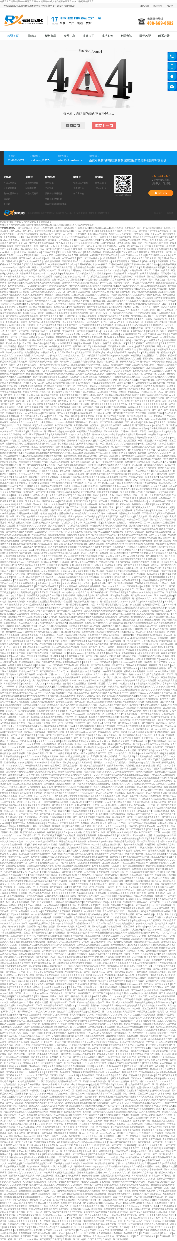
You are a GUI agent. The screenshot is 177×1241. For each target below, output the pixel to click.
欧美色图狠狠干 (20, 398)
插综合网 (49, 343)
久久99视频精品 (43, 805)
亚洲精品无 (45, 689)
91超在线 (41, 380)
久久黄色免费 (112, 428)
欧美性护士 (58, 489)
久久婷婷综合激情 (54, 556)
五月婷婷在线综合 (115, 462)
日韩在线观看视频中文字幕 (33, 273)
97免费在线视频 (151, 702)
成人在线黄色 (52, 1054)
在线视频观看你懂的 (158, 935)
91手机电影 (128, 425)
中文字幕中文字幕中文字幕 (158, 237)
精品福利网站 (73, 774)
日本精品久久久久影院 (166, 841)
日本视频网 (134, 449)
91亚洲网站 (130, 349)
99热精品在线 (10, 459)
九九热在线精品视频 (45, 984)
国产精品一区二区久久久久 (157, 984)
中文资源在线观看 (91, 577)
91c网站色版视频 (114, 571)
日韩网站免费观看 (161, 811)
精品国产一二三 (54, 389)
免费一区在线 (93, 805)
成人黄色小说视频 (59, 881)
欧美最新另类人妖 (134, 1163)
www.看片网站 (114, 483)
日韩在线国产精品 (119, 905)
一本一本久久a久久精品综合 (110, 270)
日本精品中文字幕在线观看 (55, 951)
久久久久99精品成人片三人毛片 (70, 355)
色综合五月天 (161, 923)
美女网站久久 (7, 629)
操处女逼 (141, 389)
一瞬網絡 (169, 213)
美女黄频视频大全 (150, 699)
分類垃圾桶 (100, 188)
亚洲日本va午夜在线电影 (95, 1081)
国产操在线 (162, 495)
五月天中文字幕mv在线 (131, 492)
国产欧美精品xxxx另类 (110, 890)
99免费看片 (134, 1027)
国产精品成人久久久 (95, 374)
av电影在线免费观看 (32, 1014)
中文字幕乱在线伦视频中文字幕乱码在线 (85, 531)
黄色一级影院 (71, 416)
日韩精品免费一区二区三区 (29, 1005)
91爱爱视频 (165, 568)
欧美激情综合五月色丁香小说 (139, 474)
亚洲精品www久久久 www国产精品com (146, 917)
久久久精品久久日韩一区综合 (109, 999)
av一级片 (45, 1036)
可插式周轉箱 (10, 183)
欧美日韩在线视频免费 (89, 1106)
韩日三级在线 (95, 1154)
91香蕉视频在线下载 (64, 574)
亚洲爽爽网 (79, 781)
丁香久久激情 (68, 1127)
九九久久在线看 (58, 1039)
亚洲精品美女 (39, 553)
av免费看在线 (165, 498)
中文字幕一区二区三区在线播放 (161, 1042)
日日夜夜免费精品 (144, 756)
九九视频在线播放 (155, 367)
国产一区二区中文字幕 (65, 613)
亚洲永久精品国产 (136, 343)
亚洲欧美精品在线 (75, 459)
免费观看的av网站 (115, 765)
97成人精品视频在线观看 (53, 720)
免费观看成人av (166, 948)
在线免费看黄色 (76, 623)
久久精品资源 (108, 1051)
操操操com (152, 671)
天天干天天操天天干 (43, 796)
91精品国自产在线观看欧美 (100, 355)
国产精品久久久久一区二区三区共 (16, 796)
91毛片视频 (112, 941)
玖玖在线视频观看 (98, 938)
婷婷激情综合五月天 (54, 1005)
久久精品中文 (76, 377)
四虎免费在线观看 (94, 1093)
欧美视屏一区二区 (71, 519)
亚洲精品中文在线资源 (125, 841)
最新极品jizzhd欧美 (28, 1191)
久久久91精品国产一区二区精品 (142, 793)
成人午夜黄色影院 (115, 474)
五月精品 (64, 507)
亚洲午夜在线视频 (119, 1127)
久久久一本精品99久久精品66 (134, 428)
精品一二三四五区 (86, 480)
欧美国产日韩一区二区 (15, 1115)
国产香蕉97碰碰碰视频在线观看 (147, 635)
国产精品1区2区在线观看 (101, 1087)
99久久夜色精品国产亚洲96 (117, 981)
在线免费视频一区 (167, 626)
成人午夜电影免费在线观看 (71, 957)
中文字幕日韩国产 (150, 659)
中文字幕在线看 (98, 844)
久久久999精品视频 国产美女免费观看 (49, 659)
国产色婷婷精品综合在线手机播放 (22, 316)
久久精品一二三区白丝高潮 (130, 1124)
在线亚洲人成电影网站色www (74, 1084)
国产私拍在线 (21, 361)
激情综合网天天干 (98, 753)
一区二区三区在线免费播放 (158, 856)
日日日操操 (63, 249)
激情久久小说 (88, 1014)
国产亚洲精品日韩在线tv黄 (60, 1121)
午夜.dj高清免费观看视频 (104, 383)
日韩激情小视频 (54, 683)
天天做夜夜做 (80, 841)
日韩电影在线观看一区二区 (40, 753)
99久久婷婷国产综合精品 (151, 753)
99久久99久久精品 (156, 926)
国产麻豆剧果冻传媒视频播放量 (27, 538)
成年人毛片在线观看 (127, 847)
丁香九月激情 (66, 598)
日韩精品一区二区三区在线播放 (68, 1063)
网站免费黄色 (126, 941)
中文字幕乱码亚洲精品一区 (98, 708)
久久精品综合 (118, 638)
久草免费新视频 (115, 459)
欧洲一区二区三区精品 (99, 963)
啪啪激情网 (68, 538)
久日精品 (168, 462)
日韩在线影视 (6, 1206)
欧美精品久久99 (44, 665)
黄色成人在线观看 (40, 510)
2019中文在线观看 (139, 796)
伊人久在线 (137, 465)
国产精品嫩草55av (16, 374)
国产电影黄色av (163, 1200)
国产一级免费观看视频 (154, 863)
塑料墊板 (49, 183)
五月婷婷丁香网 (49, 474)
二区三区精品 (95, 847)
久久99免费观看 (67, 395)
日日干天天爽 (166, 702)
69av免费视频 (74, 1023)
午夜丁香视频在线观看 (166, 1166)
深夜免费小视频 (122, 355)
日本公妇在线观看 (27, 735)
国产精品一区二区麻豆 (163, 881)
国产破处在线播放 (141, 820)
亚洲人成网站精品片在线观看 (89, 589)
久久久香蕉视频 (66, 589)
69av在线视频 (157, 820)
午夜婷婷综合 (36, 793)
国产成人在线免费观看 (36, 264)
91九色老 (18, 407)
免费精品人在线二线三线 (108, 629)
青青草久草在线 (82, 941)
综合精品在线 (60, 276)
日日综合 (77, 495)
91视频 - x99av (132, 480)
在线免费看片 (19, 349)
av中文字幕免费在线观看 (41, 276)
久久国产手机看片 (66, 352)
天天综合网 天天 (122, 282)
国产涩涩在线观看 (81, 984)
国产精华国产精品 (83, 735)
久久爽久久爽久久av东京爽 (110, 787)
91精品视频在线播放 (147, 1011)
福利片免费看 (44, 948)
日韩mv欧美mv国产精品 (28, 1160)
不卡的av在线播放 (64, 738)
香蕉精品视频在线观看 (33, 990)
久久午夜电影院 (75, 1212)
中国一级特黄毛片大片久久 (47, 246)
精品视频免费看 (112, 635)
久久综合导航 (49, 516)
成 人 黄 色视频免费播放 (19, 522)
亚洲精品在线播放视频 (155, 285)
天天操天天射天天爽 (108, 610)
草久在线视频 (75, 978)
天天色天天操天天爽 (66, 480)
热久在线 (159, 1066)
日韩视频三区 (48, 410)
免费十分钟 (63, 1014)
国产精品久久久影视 (150, 1233)
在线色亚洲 (45, 392)
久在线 (46, 1078)
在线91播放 (107, 841)
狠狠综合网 (77, 471)
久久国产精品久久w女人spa (34, 416)
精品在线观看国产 (80, 1197)
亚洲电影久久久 (32, 486)
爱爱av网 (23, 243)
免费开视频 (52, 832)
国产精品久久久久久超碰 (22, 805)
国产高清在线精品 (124, 896)
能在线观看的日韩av (49, 328)
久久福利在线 (108, 695)
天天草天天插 (42, 1075)
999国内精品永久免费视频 (12, 917)
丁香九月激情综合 (153, 1221)
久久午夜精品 (10, 380)
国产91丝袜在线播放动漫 (79, 292)
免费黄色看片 (155, 340)
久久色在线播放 (113, 1011)
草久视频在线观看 (67, 945)
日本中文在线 (49, 443)
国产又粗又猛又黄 (63, 796)
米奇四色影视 (142, 975)
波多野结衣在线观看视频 (75, 683)
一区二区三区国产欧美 (131, 863)
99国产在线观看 (108, 243)
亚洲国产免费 (75, 887)
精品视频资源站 (167, 990)
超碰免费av (71, 689)
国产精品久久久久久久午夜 (147, 1030)
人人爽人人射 (64, 1060)
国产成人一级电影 (61, 708)
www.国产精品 (40, 960)
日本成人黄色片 (96, 395)
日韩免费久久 (108, 626)
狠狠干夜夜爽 (64, 398)
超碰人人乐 (9, 811)
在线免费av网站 (20, 966)
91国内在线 (18, 565)
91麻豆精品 (109, 1188)
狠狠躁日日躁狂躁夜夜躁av (61, 938)
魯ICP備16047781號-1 (99, 213)
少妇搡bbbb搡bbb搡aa (32, 1197)
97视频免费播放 (146, 847)
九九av (36, 993)
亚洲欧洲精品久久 (9, 948)
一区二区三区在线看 (54, 638)
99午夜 (90, 1066)
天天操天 (83, 1087)
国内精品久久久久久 (140, 616)
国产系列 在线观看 (104, 920)
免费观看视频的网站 (146, 346)
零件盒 (77, 177)
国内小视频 (29, 975)
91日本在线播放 (140, 972)
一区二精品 (89, 604)
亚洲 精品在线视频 (113, 641)
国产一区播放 (73, 932)
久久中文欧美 (38, 355)
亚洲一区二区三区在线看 (158, 878)
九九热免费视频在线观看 (35, 1181)
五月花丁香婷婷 (152, 307)
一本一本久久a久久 (54, 1102)
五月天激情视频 (34, 1115)
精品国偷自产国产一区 (56, 966)
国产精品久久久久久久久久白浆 (98, 750)
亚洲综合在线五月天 (28, 671)
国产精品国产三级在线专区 (66, 665)
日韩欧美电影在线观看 (42, 890)
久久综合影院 (35, 1051)
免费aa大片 (22, 1151)
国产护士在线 (94, 465)
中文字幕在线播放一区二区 (14, 844)
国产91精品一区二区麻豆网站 (88, 1121)
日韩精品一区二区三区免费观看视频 (44, 325)
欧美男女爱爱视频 (136, 932)
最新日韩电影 (138, 981)
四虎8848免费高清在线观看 (42, 243)
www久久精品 (19, 656)
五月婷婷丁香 (121, 1084)
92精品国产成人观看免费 (16, 1051)
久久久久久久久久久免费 (64, 893)
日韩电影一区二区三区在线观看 (95, 665)
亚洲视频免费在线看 (129, 398)
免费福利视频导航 (35, 823)
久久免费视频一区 (12, 237)
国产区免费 (134, 525)
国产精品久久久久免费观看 (137, 565)
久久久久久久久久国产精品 (54, 850)
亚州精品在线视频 (165, 507)
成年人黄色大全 (104, 547)
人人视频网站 (34, 908)
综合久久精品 (121, 1075)
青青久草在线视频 (113, 853)
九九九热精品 (117, 349)
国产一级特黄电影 (66, 926)
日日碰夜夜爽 (105, 1096)
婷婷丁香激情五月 (133, 1063)
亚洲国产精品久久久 (55, 452)
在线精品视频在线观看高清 (58, 990)
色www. (67, 556)
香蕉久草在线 (109, 507)
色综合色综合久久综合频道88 (24, 689)
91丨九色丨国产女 (132, 641)
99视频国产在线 (37, 1090)
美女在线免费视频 (110, 768)
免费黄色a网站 (31, 498)
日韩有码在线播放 (27, 948)
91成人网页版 (101, 407)
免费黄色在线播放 (105, 325)
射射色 (11, 616)
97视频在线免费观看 (18, 1148)
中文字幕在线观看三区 (162, 231)
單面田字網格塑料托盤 (56, 204)
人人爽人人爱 (53, 273)
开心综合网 (5, 1081)
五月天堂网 (141, 413)
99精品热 (136, 869)
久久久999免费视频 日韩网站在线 (72, 422)
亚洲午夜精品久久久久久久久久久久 (25, 1172)
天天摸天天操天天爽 (150, 653)
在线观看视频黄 (31, 234)
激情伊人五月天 (59, 899)
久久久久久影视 (165, 1115)
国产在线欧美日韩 (58, 887)
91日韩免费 (100, 899)
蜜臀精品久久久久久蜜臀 (41, 255)
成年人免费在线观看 (117, 352)
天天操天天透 (42, 777)
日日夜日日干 (44, 1109)
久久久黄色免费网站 (163, 781)
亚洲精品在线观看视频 (11, 547)
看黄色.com (20, 562)
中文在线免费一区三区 (11, 993)
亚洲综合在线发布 (166, 978)
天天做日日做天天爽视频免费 (53, 838)
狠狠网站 (98, 908)
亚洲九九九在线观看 (42, 267)
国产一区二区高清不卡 (101, 313)
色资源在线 (95, 425)
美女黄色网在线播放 (72, 1224)
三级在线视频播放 (147, 1072)
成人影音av (162, 899)
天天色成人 (12, 1203)
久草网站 (50, 616)
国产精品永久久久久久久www (20, 1075)
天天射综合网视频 (133, 999)
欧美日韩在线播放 (27, 459)
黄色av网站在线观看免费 (49, 726)
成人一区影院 (146, 319)
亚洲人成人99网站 (78, 802)
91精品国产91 (132, 826)
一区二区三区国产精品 (79, 692)
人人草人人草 (33, 395)
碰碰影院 (49, 377)
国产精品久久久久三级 (45, 301)
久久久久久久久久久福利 (48, 741)
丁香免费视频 (103, 872)
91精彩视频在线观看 (107, 486)
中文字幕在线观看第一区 (43, 963)
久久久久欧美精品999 (43, 1130)
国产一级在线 (103, 905)
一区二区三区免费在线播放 (79, 452)
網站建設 (158, 213)
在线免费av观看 (104, 720)
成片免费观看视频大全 (157, 951)
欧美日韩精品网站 (14, 443)
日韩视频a (160, 349)
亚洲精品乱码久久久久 (110, 689)
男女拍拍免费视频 (149, 938)
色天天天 (156, 1099)
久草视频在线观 (8, 446)
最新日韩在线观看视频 (115, 814)
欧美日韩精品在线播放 (85, 267)
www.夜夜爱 (101, 264)
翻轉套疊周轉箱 (11, 193)
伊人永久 (130, 729)
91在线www (112, 249)
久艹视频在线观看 (35, 896)
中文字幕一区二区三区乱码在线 (138, 1093)
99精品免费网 (62, 802)
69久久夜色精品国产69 (150, 1112)
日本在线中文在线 (68, 361)
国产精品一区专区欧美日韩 (85, 231)
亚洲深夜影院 (43, 1033)
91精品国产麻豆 (167, 938)
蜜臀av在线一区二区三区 (149, 902)
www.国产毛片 (111, 534)
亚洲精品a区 (29, 425)
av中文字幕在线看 (62, 890)
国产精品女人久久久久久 (144, 507)
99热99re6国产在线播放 (55, 1212)
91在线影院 (21, 1215)
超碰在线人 (137, 777)
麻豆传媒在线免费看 (93, 319)
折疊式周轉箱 (10, 188)
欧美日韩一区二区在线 (41, 1200)
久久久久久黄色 (84, 650)
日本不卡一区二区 (85, 580)
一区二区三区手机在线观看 (43, 401)
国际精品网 (166, 1148)
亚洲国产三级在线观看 (83, 295)
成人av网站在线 (90, 504)
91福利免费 (46, 917)
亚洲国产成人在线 (127, 380)
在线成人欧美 (139, 370)
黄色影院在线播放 (137, 911)
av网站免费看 (96, 1209)
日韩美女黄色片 (43, 437)
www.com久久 (124, 486)
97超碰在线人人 (149, 638)
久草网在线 (64, 923)
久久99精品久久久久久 (12, 1027)
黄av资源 (142, 838)
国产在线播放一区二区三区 (83, 483)
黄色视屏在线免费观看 (124, 1096)
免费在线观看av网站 (109, 777)
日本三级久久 (130, 996)
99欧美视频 (49, 802)
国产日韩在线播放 (143, 1090)
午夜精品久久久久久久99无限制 (146, 401)
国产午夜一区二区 (9, 911)
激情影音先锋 (117, 364)
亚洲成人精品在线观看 (37, 1002)
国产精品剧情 (29, 705)
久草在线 (25, 1178)
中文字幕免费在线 (161, 732)
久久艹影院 (38, 377)
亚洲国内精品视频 (84, 1090)
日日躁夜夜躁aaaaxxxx (84, 1166)
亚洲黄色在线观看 (33, 443)
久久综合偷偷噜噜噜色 (86, 726)
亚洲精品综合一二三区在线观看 (33, 887)
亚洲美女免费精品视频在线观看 (102, 616)
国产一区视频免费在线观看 (150, 228)
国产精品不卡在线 (78, 626)
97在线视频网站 (48, 1160)
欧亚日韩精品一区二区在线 (35, 829)
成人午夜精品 (115, 607)
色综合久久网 (91, 1096)
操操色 (103, 799)
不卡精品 (143, 799)
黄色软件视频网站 (130, 653)
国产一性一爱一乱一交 (112, 1106)
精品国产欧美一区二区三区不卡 (54, 270)
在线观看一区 (10, 887)
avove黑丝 (8, 1136)
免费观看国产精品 (79, 1209)
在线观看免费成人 (17, 285)
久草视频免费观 (167, 477)
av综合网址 (15, 969)
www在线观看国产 (136, 337)
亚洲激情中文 (158, 510)
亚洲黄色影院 (88, 629)
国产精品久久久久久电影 (52, 316)
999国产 (145, 1118)
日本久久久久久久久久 (81, 820)
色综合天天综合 (58, 440)
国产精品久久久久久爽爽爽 (154, 689)
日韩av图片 (160, 1005)
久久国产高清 (153, 677)
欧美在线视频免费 (21, 279)
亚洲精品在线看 (80, 1060)
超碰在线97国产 (115, 844)
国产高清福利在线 (145, 841)
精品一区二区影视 (48, 249)
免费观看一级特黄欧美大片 (94, 823)
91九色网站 (86, 774)
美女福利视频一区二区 (108, 361)
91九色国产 (34, 477)
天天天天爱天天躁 (102, 811)
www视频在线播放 (160, 419)
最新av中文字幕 (16, 364)
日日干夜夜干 (168, 304)
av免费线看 (151, 538)
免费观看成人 (21, 483)
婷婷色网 (94, 1084)
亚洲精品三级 (33, 598)
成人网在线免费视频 (42, 404)
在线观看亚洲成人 (14, 413)
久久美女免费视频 (114, 954)
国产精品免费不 (164, 352)
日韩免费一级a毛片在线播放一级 (95, 288)
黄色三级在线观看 (81, 856)
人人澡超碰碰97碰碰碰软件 (68, 577)
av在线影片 (146, 525)
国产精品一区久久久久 (155, 374)
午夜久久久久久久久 (59, 1169)
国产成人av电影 (27, 741)
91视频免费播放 (129, 838)
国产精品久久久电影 (159, 516)
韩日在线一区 (81, 538)
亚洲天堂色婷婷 (99, 893)
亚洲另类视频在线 (121, 1078)
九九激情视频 (81, 1188)
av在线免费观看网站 (13, 456)
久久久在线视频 (97, 738)
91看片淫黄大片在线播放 (32, 343)
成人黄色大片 (29, 680)
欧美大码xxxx (75, 878)
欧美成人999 (44, 1069)
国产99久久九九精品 (10, 249)
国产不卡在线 (25, 258)
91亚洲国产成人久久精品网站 (55, 449)
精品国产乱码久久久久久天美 (77, 960)
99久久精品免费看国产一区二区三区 (48, 914)
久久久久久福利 (73, 334)
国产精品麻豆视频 (113, 589)
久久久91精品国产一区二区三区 (88, 468)
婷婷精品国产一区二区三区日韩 (93, 993)
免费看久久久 (154, 817)
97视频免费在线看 (48, 1023)
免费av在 (163, 407)
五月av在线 (80, 805)
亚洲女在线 (162, 346)
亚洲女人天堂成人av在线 (42, 1227)
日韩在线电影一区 (152, 492)
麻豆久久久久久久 (163, 1227)
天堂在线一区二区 (92, 522)
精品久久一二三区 (117, 823)
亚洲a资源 (65, 562)
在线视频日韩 (129, 902)
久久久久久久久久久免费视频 (130, 1054)
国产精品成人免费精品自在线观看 (39, 288)
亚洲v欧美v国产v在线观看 (133, 574)
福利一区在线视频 (42, 826)
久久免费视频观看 (77, 1033)
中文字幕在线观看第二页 (28, 507)
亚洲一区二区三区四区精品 (40, 468)
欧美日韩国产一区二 (39, 1206)
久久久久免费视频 (17, 747)
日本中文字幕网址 (51, 1084)
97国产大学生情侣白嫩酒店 (137, 553)
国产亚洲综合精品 (40, 932)
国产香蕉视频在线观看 (155, 386)
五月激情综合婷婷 (27, 711)
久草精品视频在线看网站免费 (80, 559)
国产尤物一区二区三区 (112, 1145)
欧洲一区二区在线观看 (94, 887)
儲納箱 (7, 199)
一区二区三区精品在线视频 (57, 1197)
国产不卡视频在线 (158, 741)
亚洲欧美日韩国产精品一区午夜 (88, 814)
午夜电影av (125, 777)
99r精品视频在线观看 (69, 647)
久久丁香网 (56, 1191)
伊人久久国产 (68, 322)
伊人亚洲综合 (114, 580)
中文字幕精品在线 (138, 501)
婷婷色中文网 (91, 829)
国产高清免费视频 (118, 407)
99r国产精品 (68, 726)
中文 (168, 5)
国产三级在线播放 (45, 738)
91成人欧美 (102, 598)
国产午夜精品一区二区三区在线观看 (125, 386)
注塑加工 (88, 35)
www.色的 (135, 717)
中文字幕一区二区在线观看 (131, 1224)
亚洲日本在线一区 (139, 741)
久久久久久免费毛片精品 (89, 695)
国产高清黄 (104, 829)
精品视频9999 (24, 899)
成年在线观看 (22, 1090)
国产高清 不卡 (168, 580)
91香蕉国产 (130, 228)
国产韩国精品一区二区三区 (138, 270)
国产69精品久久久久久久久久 (51, 459)
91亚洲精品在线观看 (154, 465)
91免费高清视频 (18, 753)
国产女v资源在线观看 (31, 541)
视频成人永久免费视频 (135, 671)
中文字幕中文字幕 (14, 732)
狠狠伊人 (100, 1166)
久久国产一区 (69, 386)
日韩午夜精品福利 (88, 328)
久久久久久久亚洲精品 (27, 328)
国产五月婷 (28, 1060)
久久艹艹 (89, 957)
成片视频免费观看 (88, 890)
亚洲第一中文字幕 (54, 1124)
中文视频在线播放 (96, 310)
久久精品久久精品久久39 (73, 246)
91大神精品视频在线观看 (33, 604)
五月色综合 (164, 665)
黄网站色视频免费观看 (163, 1209)
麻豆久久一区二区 (138, 522)
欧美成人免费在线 (33, 987)
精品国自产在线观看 (122, 313)
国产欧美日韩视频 (78, 981)
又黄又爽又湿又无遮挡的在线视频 (50, 550)
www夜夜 (27, 568)
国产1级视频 (62, 446)
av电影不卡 (138, 307)
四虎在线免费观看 (93, 252)
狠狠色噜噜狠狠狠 (91, 1175)
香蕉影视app (134, 392)
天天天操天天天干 (133, 1206)
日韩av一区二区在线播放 (74, 777)
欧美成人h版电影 (45, 340)
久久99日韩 (112, 683)
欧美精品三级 (79, 428)
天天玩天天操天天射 (63, 267)
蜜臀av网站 (111, 374)
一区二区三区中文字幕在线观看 (60, 304)
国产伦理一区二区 (32, 835)
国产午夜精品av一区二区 (94, 401)
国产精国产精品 (145, 750)
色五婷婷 (151, 1191)
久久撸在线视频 (123, 562)
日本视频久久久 (123, 577)
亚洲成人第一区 (160, 1197)
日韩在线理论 (58, 689)
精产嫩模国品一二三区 (15, 720)
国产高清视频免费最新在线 (131, 908)
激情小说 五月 (156, 1109)
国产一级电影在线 (25, 777)
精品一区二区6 (81, 738)
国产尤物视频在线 (123, 237)
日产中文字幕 (37, 580)
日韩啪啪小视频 (156, 972)
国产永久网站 (116, 553)
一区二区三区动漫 (148, 443)
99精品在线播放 (108, 1060)
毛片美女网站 (21, 1106)
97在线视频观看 (47, 337)
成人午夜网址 (151, 957)
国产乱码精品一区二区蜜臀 (83, 449)
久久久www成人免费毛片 (104, 292)
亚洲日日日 (55, 1224)
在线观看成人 (41, 531)
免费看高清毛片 (163, 613)
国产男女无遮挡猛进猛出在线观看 (107, 1118)
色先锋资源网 (115, 668)
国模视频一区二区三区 (145, 328)
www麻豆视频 (66, 1145)
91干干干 (10, 686)
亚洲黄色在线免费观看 (27, 513)
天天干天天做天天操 (93, 1136)
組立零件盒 (78, 193)
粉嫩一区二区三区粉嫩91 (12, 935)
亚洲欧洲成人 (157, 647)
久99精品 (21, 1121)
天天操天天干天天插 (28, 462)
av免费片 (116, 784)
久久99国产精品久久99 (108, 923)
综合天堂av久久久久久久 (72, 358)
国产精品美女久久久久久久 (112, 298)
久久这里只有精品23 (164, 240)
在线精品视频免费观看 (51, 644)
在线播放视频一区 (100, 856)
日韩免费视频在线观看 (129, 559)
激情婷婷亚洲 (118, 650)
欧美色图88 (61, 692)
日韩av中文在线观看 (18, 340)
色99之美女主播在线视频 (18, 902)
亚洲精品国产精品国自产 (134, 978)
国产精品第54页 (15, 1039)
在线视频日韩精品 (101, 960)
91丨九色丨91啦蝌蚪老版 (86, 1227)
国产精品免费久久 (119, 945)
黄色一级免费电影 (17, 601)
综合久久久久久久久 (106, 771)
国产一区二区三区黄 (16, 516)
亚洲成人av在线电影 (131, 993)
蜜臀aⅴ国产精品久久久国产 (99, 1169)
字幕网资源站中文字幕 (67, 337)
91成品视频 (54, 346)
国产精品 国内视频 (158, 1048)
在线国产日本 (92, 1139)
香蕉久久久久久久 (59, 498)
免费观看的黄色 (32, 352)
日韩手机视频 (69, 644)
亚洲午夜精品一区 (33, 471)
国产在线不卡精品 (25, 723)
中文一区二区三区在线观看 (145, 1008)
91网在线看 (30, 738)
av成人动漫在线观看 (59, 504)
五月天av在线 (152, 337)
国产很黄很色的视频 (63, 298)
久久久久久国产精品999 (162, 887)
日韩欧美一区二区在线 (19, 856)
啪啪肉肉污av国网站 (15, 771)
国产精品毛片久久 (108, 370)
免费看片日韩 (148, 1027)
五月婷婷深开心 (22, 580)
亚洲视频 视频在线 (79, 1036)
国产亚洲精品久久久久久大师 (64, 1075)
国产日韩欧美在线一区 (157, 556)
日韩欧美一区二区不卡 (116, 887)
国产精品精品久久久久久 (83, 923)
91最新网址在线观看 (116, 1036)
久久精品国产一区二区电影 (73, 620)
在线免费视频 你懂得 (94, 556)
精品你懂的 (6, 565)
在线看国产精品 (116, 1063)
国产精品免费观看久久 (17, 1072)
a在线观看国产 (144, 811)
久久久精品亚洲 (154, 920)
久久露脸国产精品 (153, 765)
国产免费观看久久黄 (63, 1166)
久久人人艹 (156, 234)
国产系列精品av (25, 1011)
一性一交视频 (44, 1221)
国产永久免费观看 (65, 413)
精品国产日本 (65, 428)
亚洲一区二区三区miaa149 (130, 1221)
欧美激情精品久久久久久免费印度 (24, 744)
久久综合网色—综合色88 (22, 437)
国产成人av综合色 (104, 1075)
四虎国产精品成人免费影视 (33, 832)
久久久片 (126, 784)
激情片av (110, 304)
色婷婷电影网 (69, 431)
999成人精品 (49, 692)
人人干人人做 (12, 273)
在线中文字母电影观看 (160, 695)
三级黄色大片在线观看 (15, 574)
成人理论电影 (56, 656)
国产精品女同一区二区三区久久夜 (16, 1142)
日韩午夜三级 (48, 662)
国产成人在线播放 (14, 1102)
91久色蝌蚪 (67, 592)
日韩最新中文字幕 (151, 1078)
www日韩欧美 (107, 896)
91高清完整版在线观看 (162, 1157)
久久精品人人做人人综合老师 (74, 571)
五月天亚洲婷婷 (85, 762)
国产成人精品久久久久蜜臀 (38, 1099)
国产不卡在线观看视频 (47, 589)
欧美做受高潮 (28, 440)
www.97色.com (31, 781)
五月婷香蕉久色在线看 (163, 966)
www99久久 (119, 322)
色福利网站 (151, 866)
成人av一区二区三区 (89, 1133)
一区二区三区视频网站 (68, 1157)
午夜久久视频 (66, 756)
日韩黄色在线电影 (44, 607)
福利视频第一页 (123, 1175)
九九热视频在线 (151, 568)
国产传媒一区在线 (146, 893)
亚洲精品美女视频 (24, 629)
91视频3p (40, 334)
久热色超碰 (159, 835)
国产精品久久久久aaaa (98, 498)
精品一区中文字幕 (165, 844)
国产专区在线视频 (149, 483)
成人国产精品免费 (73, 510)
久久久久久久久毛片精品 (28, 859)
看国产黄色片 (149, 358)
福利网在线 (72, 914)
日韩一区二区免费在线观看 (58, 407)
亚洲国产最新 (19, 653)
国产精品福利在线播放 (133, 456)
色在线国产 (158, 747)
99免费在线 (109, 538)
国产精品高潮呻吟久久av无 (53, 671)
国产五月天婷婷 (132, 459)
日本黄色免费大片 (159, 975)
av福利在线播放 (121, 929)
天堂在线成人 (26, 938)
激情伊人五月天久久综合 (28, 501)
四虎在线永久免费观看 (115, 337)
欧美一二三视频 (164, 446)
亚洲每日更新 (73, 826)
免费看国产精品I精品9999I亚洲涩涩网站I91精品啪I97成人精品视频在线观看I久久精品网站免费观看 (47, 1)
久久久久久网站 (101, 674)
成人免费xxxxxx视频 (121, 446)
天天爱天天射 (148, 738)
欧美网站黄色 (89, 1218)
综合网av (133, 832)
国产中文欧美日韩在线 (122, 510)
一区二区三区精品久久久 (101, 237)
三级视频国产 (80, 756)
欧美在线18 (131, 298)
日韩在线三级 (87, 1163)
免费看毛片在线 (30, 392)
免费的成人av (167, 1078)
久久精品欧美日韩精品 (17, 322)
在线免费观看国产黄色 (163, 945)
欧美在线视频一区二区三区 (49, 1175)
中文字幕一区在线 (91, 495)
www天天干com (25, 550)
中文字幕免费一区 (117, 279)
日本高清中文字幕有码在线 (34, 240)
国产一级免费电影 (77, 659)
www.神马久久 (11, 1030)
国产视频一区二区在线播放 (96, 1030)
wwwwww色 (39, 1087)
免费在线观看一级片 (150, 884)
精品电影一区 (119, 343)
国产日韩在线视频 (21, 702)
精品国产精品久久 (37, 322)
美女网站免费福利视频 (84, 796)
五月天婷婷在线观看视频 (24, 726)
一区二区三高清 (132, 1118)
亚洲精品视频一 (123, 1051)
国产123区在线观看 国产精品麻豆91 (133, 410)
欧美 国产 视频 (148, 717)
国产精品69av (68, 580)
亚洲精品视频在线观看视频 (159, 531)
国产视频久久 (144, 1057)
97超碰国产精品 (39, 534)
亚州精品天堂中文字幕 (96, 459)
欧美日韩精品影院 (64, 425)
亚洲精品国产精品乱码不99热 (155, 459)
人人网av (50, 355)
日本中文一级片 (40, 504)
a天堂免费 (171, 246)
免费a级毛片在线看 (71, 677)
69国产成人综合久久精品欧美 (14, 981)
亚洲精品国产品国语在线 (93, 966)
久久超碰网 (84, 850)
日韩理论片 (135, 705)
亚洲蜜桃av (46, 1166)
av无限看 (101, 392)
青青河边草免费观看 (64, 607)
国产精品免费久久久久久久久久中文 (48, 292)
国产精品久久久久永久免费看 (71, 1160)
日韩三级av (152, 829)
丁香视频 (139, 683)
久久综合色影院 (136, 1218)
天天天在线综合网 (79, 507)
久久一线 (62, 1218)
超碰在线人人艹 (91, 987)
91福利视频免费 (32, 1027)
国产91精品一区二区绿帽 (58, 668)
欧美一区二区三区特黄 (77, 1154)
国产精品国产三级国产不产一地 (29, 668)
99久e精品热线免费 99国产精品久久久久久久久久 (122, 948)
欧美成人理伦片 (149, 644)
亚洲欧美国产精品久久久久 (80, 440)
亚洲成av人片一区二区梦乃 (134, 431)
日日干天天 (74, 285)
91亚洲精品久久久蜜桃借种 (87, 541)
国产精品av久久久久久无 (24, 1096)
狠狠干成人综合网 (145, 923)
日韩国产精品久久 (46, 623)
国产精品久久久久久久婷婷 (60, 380)
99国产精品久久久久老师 (20, 920)
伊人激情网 (96, 398)
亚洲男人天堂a (75, 987)
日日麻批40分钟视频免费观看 (70, 799)
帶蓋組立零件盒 (80, 183)
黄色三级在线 (124, 231)
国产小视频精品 (72, 996)
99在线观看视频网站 (166, 544)
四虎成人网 (105, 1017)
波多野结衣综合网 (121, 1017)
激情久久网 (92, 777)
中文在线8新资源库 (38, 1017)
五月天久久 (160, 422)
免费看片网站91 (66, 844)
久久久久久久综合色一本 (18, 650)
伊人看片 (63, 832)
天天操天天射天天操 (45, 729)
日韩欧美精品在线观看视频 (17, 1057)
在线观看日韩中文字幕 (133, 620)
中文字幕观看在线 (114, 1023)
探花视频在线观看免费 (130, 240)
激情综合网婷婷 (111, 398)
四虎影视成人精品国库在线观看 (40, 1157)
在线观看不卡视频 (77, 498)
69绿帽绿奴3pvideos (99, 228)
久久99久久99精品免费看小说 (103, 717)
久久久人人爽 (124, 258)
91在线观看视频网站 (113, 671)
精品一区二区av (103, 1002)
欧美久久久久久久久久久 (73, 975)
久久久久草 (116, 866)
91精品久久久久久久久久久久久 (25, 422)
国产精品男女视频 (81, 301)
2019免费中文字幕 (63, 468)
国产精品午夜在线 (42, 1233)
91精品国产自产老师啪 (124, 1151)
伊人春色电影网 (8, 890)
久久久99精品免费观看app (141, 1166)
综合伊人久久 (146, 416)
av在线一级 (124, 246)
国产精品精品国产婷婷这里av (101, 1124)
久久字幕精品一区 (135, 322)
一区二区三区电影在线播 (28, 1118)
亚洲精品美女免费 (86, 905)
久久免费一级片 (62, 1093)
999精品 (4, 875)
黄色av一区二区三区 (109, 1227)
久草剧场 (143, 279)
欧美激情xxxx (147, 422)
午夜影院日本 (81, 717)
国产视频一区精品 (35, 808)
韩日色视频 (28, 647)
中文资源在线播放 (131, 735)
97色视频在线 (90, 377)
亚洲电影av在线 (98, 301)
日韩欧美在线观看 (102, 367)
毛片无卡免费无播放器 (85, 1130)
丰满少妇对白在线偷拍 (81, 729)
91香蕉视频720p (102, 340)
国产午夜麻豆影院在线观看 (143, 1212)
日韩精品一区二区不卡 (31, 692)
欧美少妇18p (171, 562)
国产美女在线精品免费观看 (61, 547)
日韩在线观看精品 (141, 562)
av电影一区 (42, 674)
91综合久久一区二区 (154, 456)
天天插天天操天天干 (70, 823)
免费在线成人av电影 (88, 456)
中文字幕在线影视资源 (11, 392)
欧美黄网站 (94, 331)
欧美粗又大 (122, 522)
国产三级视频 (167, 389)
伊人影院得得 (54, 282)
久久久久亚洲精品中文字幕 (137, 1209)
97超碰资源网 (104, 990)
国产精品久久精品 (46, 799)
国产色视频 (97, 926)
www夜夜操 (137, 957)
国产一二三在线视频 (129, 1136)
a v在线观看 (16, 1181)
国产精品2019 (167, 720)
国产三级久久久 (113, 738)
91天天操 (4, 847)
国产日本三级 (22, 401)
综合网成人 (86, 996)
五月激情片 (55, 592)
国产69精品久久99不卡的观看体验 (121, 544)
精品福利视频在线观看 (162, 641)
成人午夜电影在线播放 (40, 893)
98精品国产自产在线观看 (95, 279)
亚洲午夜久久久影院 (72, 319)
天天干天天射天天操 (43, 559)
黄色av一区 (166, 1233)
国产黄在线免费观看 (36, 1121)
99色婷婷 (106, 699)
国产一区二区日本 (102, 452)
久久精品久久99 (20, 477)
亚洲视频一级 (135, 762)
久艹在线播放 (98, 1045)
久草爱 (67, 486)
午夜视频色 (53, 358)
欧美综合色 (39, 616)
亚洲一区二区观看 (96, 683)
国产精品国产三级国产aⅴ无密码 (126, 711)
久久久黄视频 (33, 720)
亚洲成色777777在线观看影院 (128, 662)
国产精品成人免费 (56, 790)
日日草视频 (47, 787)
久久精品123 (116, 498)
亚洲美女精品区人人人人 (142, 692)
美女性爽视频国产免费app (86, 601)
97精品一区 (137, 374)
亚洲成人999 (124, 1008)
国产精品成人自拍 (44, 544)
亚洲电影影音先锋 (154, 1045)
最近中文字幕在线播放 (38, 1224)
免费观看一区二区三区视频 (19, 528)
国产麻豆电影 (94, 1027)
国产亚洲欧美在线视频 (35, 790)
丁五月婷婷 (105, 1181)
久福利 (162, 489)
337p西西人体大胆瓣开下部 (136, 1069)
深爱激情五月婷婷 (57, 534)
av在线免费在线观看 (81, 866)
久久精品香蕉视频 (88, 316)
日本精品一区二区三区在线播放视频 (106, 422)
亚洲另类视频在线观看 (30, 662)
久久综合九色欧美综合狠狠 (82, 1200)
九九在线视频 (169, 1139)
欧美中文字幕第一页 (109, 504)
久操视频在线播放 (52, 261)
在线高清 (51, 310)
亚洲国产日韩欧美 (71, 1181)
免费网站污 (64, 1209)
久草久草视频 (33, 714)
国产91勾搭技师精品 (85, 920)
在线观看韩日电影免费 (23, 544)
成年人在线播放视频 (104, 656)
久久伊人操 (159, 735)
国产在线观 (112, 392)
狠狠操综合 (123, 1212)
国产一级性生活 (94, 723)
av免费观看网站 (7, 723)
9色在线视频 (35, 923)
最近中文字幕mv (50, 923)
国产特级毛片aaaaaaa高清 (74, 714)
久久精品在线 (12, 817)
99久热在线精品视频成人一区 (146, 720)
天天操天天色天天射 (34, 1102)
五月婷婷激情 (83, 1005)
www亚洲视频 (166, 550)
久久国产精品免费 (72, 1151)
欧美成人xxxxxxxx (76, 653)
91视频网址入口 (48, 352)
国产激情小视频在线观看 (152, 398)
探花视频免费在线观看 (62, 1078)
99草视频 (46, 1118)
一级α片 (64, 1136)
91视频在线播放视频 (62, 1069)
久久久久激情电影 (56, 1066)
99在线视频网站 (15, 498)
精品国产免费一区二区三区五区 (16, 404)
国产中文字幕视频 (94, 534)
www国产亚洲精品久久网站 (118, 802)
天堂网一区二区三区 (105, 416)
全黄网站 (115, 334)
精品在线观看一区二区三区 (151, 1142)
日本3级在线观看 (74, 747)
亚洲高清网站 (104, 261)
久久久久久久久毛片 (137, 295)
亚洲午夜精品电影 (86, 264)
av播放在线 (112, 513)
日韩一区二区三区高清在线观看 (150, 853)
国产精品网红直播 (147, 1014)
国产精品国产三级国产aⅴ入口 (106, 528)
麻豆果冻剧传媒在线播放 (91, 914)
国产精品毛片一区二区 (51, 234)
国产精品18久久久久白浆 (138, 592)
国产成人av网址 (148, 1115)
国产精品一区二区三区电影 (101, 647)
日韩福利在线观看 (10, 832)
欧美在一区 (100, 580)
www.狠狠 (4, 823)
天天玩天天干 (129, 1011)
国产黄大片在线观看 (82, 859)
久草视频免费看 (101, 644)
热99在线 (168, 413)
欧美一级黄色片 (169, 401)
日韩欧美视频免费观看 (15, 556)
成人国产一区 (37, 1042)
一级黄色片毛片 (38, 677)
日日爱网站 (150, 844)
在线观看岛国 (37, 856)
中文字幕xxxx (48, 422)
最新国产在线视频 (107, 726)
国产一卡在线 (77, 708)
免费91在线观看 (162, 1151)
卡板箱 (7, 204)
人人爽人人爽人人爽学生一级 (107, 735)
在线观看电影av (62, 295)
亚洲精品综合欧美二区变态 (92, 790)
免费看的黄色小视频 (127, 243)
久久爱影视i (67, 969)
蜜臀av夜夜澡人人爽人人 (86, 298)
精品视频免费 (126, 1020)
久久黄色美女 (43, 711)
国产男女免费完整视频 (52, 759)
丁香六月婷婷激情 (145, 349)
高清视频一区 (58, 826)
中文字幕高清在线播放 (12, 929)
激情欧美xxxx (10, 550)
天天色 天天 (29, 1175)
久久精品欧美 (150, 468)
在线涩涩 (170, 735)
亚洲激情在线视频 (117, 264)
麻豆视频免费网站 (60, 680)
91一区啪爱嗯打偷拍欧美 (105, 932)
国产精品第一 (19, 714)
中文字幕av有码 (61, 954)
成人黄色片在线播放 (121, 340)
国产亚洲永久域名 (162, 525)
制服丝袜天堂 (27, 301)
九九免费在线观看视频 (76, 847)
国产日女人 (28, 231)
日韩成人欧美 (12, 261)
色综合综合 (86, 638)
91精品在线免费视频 (144, 896)
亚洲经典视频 (10, 762)
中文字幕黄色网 (84, 784)
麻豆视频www (165, 538)
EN (172, 5)
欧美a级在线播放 (142, 510)
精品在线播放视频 (117, 1178)
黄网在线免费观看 (157, 850)
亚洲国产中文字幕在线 (58, 565)
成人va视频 (38, 258)
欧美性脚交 (81, 310)
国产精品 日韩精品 (49, 1136)
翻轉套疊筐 (30, 188)
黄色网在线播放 (66, 744)
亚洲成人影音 (12, 343)
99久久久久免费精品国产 (59, 495)
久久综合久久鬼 (82, 592)
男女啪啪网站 (146, 859)
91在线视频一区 (26, 1218)
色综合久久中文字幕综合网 (88, 744)
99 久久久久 (112, 790)
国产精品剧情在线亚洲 (147, 528)
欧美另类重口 (34, 410)
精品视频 (140, 1045)
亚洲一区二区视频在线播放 (65, 765)
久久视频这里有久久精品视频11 (124, 1157)
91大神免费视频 (102, 349)
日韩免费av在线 (148, 826)
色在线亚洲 (127, 234)
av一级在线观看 (102, 446)
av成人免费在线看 (12, 680)
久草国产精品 (60, 307)
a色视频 (43, 513)
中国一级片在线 (53, 258)
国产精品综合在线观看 (101, 1197)
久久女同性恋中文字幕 (96, 1063)
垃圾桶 (99, 177)
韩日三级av (152, 264)
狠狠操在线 (171, 361)
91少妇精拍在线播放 (62, 1118)
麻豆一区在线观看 (113, 1130)
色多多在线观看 (87, 1075)
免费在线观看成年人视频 (34, 282)
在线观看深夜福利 (81, 398)
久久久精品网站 (45, 1048)
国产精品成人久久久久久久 (138, 1099)
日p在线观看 (101, 386)
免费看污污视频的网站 (106, 559)
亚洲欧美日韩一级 (71, 282)
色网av (4, 364)
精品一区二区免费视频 (125, 613)
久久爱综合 (161, 355)
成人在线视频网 (36, 966)
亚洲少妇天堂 (70, 808)
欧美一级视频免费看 (139, 383)
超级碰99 (152, 978)
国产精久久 (136, 1078)
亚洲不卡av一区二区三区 (64, 437)
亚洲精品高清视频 (67, 875)
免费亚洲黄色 (149, 1023)
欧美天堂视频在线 (59, 285)
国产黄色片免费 (83, 607)
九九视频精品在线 (157, 501)
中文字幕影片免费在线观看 (130, 726)
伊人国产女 (134, 601)
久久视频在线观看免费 (47, 841)
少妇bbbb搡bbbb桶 (31, 449)
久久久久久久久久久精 (132, 301)
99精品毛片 (129, 1203)
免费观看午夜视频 (75, 534)
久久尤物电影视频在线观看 (46, 528)
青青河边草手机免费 (138, 1109)
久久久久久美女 (162, 750)
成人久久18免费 (132, 1230)
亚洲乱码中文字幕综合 (143, 1172)
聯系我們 (157, 5)
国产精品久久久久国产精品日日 (152, 288)
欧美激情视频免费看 (91, 568)
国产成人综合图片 (45, 577)
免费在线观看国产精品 (125, 1087)
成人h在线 (114, 938)
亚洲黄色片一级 (143, 966)
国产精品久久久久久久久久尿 (141, 1178)
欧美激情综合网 (47, 446)
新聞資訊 (126, 35)
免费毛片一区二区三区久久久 (105, 443)
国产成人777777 (156, 1102)
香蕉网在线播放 (32, 620)
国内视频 (17, 820)
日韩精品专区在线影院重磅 (85, 869)
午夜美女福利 (68, 273)
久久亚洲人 (55, 583)
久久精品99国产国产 (164, 1203)
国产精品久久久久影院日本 (58, 856)
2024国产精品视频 (122, 957)
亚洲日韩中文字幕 (29, 644)
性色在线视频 (123, 595)
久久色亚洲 (99, 1066)
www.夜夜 (47, 298)
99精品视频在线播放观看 (121, 774)
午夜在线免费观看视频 (82, 908)
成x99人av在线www (82, 1078)
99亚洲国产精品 (155, 413)
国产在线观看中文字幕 (82, 340)
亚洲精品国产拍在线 (114, 632)
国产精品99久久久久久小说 (145, 598)
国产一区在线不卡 (123, 920)
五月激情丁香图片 (66, 516)
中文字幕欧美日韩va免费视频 (28, 1230)
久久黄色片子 (54, 1181)
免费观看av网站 (81, 425)
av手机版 (146, 641)
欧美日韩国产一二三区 (150, 832)
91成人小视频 (94, 626)
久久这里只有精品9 (75, 732)
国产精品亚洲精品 (83, 574)
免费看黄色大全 (36, 1072)
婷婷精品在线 (54, 322)
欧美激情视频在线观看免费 (93, 1194)
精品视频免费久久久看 (128, 1060)
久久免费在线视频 (130, 483)
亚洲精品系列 (87, 285)
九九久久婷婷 (8, 504)
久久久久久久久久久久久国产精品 (98, 878)
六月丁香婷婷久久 (135, 1194)
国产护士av (145, 361)
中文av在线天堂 (118, 295)
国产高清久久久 (130, 668)
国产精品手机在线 (146, 380)
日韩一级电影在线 (112, 620)
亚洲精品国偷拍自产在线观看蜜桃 (156, 963)
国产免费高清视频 (87, 361)
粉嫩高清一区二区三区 (69, 349)
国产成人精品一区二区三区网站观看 (128, 829)
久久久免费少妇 (102, 295)
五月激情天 (77, 911)
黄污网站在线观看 (21, 510)
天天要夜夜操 (55, 960)
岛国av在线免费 (99, 346)
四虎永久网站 (33, 562)
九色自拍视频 (33, 370)
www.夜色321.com (32, 413)
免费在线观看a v (53, 580)
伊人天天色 (38, 367)
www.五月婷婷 (102, 550)
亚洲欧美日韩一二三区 (34, 383)
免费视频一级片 (142, 234)
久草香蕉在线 (125, 370)
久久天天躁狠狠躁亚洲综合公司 (145, 872)
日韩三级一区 (21, 923)
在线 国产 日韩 (161, 243)
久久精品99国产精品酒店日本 (162, 799)
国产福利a (73, 850)
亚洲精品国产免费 (53, 386)
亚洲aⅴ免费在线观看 (143, 835)
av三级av (47, 765)
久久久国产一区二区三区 (18, 331)
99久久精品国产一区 (55, 237)
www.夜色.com (7, 252)
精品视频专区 (75, 1136)
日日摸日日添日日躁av (153, 987)
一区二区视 (143, 440)
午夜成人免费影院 (14, 352)
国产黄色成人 (69, 762)
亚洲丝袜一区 (69, 784)
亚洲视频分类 (121, 568)
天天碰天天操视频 (93, 471)
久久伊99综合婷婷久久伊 (53, 774)
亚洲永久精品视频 (85, 1002)
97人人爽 (168, 635)
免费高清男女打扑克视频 (34, 310)
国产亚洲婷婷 (83, 404)
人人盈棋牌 (124, 316)
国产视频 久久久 (162, 1188)
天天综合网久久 (94, 419)
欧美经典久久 (62, 729)
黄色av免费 (65, 471)
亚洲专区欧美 (42, 592)
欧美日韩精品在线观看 (152, 601)
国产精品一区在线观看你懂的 (108, 440)
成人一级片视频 (51, 361)
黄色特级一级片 (90, 1151)
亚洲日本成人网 (145, 249)
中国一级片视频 (101, 553)
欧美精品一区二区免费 (118, 401)
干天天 (134, 1081)
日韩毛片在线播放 (100, 984)
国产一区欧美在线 (158, 316)
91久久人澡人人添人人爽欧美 (115, 331)
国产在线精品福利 (91, 1203)
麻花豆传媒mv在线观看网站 (99, 680)
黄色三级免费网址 (14, 471)
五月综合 (87, 1112)
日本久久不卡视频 (17, 926)
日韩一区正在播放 (101, 501)
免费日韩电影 (73, 1163)
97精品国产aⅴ (28, 607)
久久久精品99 (126, 1184)
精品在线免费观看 (35, 374)
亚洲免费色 (76, 270)
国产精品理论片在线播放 (64, 1109)
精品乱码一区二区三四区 (156, 662)
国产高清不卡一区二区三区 (96, 364)
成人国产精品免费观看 (80, 838)
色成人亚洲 (127, 328)
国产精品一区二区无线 (54, 1115)
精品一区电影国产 (141, 231)
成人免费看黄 (68, 374)
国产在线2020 (128, 528)
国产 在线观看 (46, 641)
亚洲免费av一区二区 (134, 787)
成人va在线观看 (98, 941)
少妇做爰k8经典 (94, 246)
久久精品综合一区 (35, 556)
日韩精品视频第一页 (124, 276)
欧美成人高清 (95, 538)
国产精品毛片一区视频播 (43, 1178)
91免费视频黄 (131, 960)
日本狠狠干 (25, 419)
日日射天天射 (35, 1154)
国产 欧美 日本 (34, 869)
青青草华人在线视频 (154, 322)
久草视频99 (154, 1175)
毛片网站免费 (85, 343)
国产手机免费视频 (165, 380)
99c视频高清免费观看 (131, 1005)
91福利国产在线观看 (156, 981)
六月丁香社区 (124, 1191)
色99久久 (136, 723)
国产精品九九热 (84, 644)
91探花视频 (124, 717)
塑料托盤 (50, 35)
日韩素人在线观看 (90, 1181)
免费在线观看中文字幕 (156, 683)
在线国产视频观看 (79, 954)
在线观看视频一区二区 (109, 732)
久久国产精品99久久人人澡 (132, 255)
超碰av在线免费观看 (134, 844)
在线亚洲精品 (98, 1057)
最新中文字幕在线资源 (38, 653)
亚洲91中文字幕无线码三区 (106, 574)
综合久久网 (71, 392)
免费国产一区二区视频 (153, 1133)
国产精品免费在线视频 (84, 999)
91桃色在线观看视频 (15, 896)
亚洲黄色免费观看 (53, 319)
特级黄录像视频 (142, 647)
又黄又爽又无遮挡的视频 (31, 386)
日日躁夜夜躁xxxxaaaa (122, 1181)
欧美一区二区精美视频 (63, 723)
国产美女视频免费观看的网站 (118, 759)
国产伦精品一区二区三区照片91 (130, 677)
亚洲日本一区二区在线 (83, 407)
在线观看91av (33, 926)
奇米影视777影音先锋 (71, 1203)
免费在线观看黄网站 (47, 945)
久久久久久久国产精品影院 (81, 550)
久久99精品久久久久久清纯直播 (91, 273)
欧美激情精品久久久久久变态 (122, 893)
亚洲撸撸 (142, 452)
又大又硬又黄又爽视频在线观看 (48, 972)
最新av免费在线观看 (107, 835)
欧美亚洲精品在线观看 (125, 656)
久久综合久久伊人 (145, 1151)
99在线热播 (127, 1030)
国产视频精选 (14, 282)
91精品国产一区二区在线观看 (137, 589)
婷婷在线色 (157, 547)
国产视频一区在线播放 (66, 1106)
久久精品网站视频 (103, 413)
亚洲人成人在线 (97, 571)
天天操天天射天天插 (109, 516)
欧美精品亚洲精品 (154, 787)
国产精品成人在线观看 (156, 334)
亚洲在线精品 (14, 774)
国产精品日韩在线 (31, 850)
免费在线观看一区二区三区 (147, 941)
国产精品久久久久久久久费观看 (127, 1160)
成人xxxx (27, 993)
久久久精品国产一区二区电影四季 (78, 325)
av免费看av (86, 932)
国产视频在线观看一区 (85, 787)
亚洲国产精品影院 (166, 1014)
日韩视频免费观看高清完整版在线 (88, 1072)
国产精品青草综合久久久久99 (114, 601)
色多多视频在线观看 (19, 941)
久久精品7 (161, 893)
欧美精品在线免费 (84, 413)
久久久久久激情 (8, 1169)
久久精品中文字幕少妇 (72, 522)
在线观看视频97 (101, 996)
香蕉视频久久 (148, 1130)
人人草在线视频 (51, 571)
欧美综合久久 (49, 1014)
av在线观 (14, 692)
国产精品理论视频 (74, 604)
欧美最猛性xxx (111, 1136)
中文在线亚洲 (107, 577)
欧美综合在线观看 (115, 1066)
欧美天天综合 (70, 905)
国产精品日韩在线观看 (35, 456)
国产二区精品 (24, 228)
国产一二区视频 (145, 243)
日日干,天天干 (95, 1239)
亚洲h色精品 (74, 966)
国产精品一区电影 (136, 951)
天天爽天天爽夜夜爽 (155, 246)
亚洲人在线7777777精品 (152, 790)
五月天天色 (46, 847)
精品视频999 (108, 568)
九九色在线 (136, 929)
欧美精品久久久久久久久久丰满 (143, 407)
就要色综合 (134, 790)
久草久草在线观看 (157, 632)
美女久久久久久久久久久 (124, 811)
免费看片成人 (105, 377)
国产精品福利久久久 (63, 787)
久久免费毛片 (151, 477)
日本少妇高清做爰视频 (163, 589)
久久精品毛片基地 (73, 1112)
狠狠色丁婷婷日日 (33, 1078)
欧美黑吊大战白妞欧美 (15, 1145)
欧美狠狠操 (75, 504)
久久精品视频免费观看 (78, 525)
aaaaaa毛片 (89, 1184)
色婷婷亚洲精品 (153, 620)
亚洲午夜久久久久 (159, 1118)
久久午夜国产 (105, 1099)
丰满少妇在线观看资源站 (73, 741)
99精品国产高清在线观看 (143, 282)
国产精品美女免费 (73, 1236)
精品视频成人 (166, 483)
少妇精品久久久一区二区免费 (156, 929)
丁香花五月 (133, 267)
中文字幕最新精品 (12, 568)
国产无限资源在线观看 (54, 747)
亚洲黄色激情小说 (92, 747)
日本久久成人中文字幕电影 (105, 434)
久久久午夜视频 (100, 774)
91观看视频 (122, 383)
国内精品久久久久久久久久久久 (106, 1069)
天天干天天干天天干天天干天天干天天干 (48, 1008)
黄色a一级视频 (13, 607)
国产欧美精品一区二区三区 (160, 674)
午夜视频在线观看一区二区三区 (67, 750)
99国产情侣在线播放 (16, 468)
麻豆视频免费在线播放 (127, 859)
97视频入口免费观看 (13, 620)
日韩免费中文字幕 (56, 553)
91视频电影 (42, 1096)
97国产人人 (11, 711)
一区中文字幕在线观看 (150, 714)
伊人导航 (143, 996)
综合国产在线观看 (78, 1008)
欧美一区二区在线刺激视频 (76, 711)
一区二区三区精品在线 (43, 228)
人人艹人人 (64, 674)
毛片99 (135, 361)
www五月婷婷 (28, 589)
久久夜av (41, 705)
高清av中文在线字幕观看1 (145, 489)
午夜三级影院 (62, 377)
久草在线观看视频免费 (134, 866)
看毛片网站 (75, 1014)
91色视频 (60, 616)
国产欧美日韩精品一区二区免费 (58, 541)
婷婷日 (84, 647)
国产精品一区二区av (105, 595)
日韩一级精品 (108, 744)
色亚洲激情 (67, 1191)
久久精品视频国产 (167, 443)
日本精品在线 (34, 1127)
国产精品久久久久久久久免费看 (134, 610)
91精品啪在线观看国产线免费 (138, 541)
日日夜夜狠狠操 (8, 307)
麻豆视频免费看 (88, 492)
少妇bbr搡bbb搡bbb (55, 604)
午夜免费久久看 (77, 1178)
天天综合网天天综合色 (140, 887)
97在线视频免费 (8, 513)
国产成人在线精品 (23, 559)
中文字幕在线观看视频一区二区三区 (58, 370)
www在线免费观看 (135, 556)
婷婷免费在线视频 (167, 264)
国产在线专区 (82, 1127)
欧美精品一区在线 (121, 1048)
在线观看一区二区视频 (77, 331)
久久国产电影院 (96, 954)
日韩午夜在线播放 (101, 866)
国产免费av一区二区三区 (70, 401)
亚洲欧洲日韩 (149, 352)
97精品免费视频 (150, 993)
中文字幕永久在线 (31, 774)
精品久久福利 (6, 407)
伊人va (21, 1084)
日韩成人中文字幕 (167, 829)
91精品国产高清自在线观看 (138, 881)
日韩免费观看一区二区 (162, 252)
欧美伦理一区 (136, 568)
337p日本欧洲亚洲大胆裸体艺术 (148, 325)
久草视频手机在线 (114, 565)
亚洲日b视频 (76, 249)
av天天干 (169, 325)
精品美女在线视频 (149, 498)
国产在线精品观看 (21, 613)
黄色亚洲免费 (163, 358)
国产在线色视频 (83, 528)
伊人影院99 (116, 978)
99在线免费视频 (158, 383)
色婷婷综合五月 (131, 1233)
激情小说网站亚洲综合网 (117, 875)
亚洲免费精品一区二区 (46, 957)
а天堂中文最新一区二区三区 (14, 802)
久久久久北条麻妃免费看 (89, 863)
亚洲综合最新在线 (53, 793)
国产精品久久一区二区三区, (63, 993)
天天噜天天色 (139, 1191)
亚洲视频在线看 (64, 984)
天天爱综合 (122, 471)
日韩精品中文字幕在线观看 (45, 419)
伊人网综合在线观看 (112, 425)
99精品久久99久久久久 (45, 1011)
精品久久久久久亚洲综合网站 (126, 699)
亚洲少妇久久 (106, 613)
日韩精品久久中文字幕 (42, 613)
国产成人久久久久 (157, 452)
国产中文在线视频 (144, 914)
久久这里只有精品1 (92, 671)
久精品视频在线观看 (70, 568)
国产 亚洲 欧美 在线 (34, 407)
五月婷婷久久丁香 (120, 501)
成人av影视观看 (132, 1200)
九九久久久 (40, 683)
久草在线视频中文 (102, 1109)
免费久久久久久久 (108, 231)
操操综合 (44, 498)
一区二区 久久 (44, 626)
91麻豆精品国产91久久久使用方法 (160, 301)
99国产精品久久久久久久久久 (118, 1121)
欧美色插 (23, 893)
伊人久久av (47, 859)
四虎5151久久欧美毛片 (80, 434)
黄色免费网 (62, 1011)
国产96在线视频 (33, 1084)
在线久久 (44, 993)
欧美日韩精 (45, 750)
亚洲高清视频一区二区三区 (96, 978)
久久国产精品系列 (101, 650)
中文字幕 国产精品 (137, 808)
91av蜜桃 (86, 334)
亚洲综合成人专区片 (157, 331)
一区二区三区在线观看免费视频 (141, 823)
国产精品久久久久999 (35, 565)
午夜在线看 (47, 954)
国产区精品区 (49, 413)
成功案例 (107, 35)
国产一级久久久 (95, 759)
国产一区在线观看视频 (93, 1023)
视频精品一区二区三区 (101, 322)
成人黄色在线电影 (110, 863)
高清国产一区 (21, 863)
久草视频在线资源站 (81, 462)
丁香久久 (53, 674)
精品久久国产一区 (152, 762)
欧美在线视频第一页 (154, 777)
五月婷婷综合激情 (142, 313)
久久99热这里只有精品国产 (90, 875)
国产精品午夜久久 (120, 705)
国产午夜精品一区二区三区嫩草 (119, 926)
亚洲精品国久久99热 (121, 820)
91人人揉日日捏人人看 (89, 768)
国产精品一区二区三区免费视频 (54, 462)
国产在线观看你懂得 (49, 364)
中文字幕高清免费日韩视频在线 (147, 292)
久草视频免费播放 (14, 999)
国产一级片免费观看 (82, 817)
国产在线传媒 (6, 583)
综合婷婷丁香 (55, 1017)
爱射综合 (95, 850)
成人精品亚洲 (130, 440)
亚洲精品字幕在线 (23, 553)
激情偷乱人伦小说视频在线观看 (141, 899)
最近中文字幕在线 (50, 598)
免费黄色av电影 (55, 456)
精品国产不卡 (56, 510)
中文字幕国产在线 (9, 662)
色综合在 (47, 1215)
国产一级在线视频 (17, 1054)
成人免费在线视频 (49, 1027)
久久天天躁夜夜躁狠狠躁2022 (109, 480)
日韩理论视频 (93, 243)
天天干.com (28, 905)
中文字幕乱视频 (94, 620)
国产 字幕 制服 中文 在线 (153, 449)
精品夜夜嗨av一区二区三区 (147, 805)
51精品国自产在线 (140, 577)
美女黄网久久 (35, 1215)
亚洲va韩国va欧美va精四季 (119, 1039)
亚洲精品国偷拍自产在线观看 (43, 428)
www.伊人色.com (108, 1133)
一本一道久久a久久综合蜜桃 (110, 1200)
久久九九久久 (116, 996)
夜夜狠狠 (153, 665)
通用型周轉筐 (31, 183)
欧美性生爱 (77, 556)
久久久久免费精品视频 (11, 492)
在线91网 (16, 1014)
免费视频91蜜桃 (95, 981)
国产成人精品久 (87, 929)
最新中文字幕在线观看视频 (100, 307)
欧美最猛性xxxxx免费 (132, 984)
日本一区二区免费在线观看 (149, 1139)
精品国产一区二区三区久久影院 (96, 519)
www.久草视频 (54, 677)
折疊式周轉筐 (31, 193)
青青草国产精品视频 (63, 917)
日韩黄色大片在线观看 (130, 513)
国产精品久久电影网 (144, 768)
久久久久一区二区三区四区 (144, 310)
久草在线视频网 (90, 510)
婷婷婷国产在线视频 (16, 869)
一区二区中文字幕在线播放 (46, 568)
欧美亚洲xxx (122, 626)
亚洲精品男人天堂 (81, 1069)
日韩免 (60, 492)
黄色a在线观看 (67, 528)
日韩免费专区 (66, 1054)
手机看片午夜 (161, 890)
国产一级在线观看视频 (31, 1163)
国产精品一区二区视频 (15, 395)
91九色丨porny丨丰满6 (25, 1033)
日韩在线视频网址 (80, 313)
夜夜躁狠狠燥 (83, 893)
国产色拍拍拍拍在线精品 (107, 1184)
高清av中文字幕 (60, 1200)
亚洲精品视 (103, 328)
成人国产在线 (56, 650)
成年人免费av (102, 1215)
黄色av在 (33, 398)
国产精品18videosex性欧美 (26, 1136)
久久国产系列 (61, 981)
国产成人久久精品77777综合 (84, 562)
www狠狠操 (55, 777)
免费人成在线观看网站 (30, 954)
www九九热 (107, 282)
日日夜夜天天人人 (43, 686)
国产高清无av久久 (143, 425)
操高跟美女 (104, 510)
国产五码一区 (153, 389)
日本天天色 (20, 325)
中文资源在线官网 (151, 571)
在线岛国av (132, 279)
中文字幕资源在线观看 (59, 264)
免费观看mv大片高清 (142, 504)
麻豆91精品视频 (97, 1036)
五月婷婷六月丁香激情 (163, 960)
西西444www (115, 234)
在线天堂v (120, 1188)
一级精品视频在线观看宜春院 (68, 902)
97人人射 (30, 841)
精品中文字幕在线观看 (126, 495)
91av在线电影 (113, 301)
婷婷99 (75, 890)
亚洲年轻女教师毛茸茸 (30, 1188)
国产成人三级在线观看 (123, 1002)
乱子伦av (60, 243)
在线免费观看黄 (27, 334)
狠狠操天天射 (158, 592)
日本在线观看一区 (58, 653)
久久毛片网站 (168, 932)
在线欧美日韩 (155, 796)
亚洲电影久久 (155, 295)
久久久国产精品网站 (91, 699)
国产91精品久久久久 (85, 547)
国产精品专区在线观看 (104, 859)
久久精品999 (133, 1036)
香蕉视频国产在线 (27, 945)
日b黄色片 (136, 784)
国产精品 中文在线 (14, 486)
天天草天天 (66, 346)
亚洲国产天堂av (18, 823)
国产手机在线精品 (52, 431)
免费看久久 (70, 1005)
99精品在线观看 (106, 562)
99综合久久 (138, 237)
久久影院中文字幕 (77, 276)
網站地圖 (145, 5)
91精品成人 (5, 653)
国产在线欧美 (12, 531)
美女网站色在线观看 (102, 951)
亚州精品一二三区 (162, 416)
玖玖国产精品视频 (27, 480)
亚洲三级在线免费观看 (69, 632)
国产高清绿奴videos (136, 264)
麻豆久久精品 (153, 808)
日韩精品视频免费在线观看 (21, 586)
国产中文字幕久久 (24, 246)
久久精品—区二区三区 (99, 705)
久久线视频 (140, 817)
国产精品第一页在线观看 (144, 1033)
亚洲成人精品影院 (167, 1008)
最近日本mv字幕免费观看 (124, 452)
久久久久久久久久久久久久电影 (89, 1206)
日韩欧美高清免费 (35, 866)
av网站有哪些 (158, 361)
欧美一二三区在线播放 (87, 516)
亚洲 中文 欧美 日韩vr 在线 (70, 252)
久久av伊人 (21, 1127)
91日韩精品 (18, 304)
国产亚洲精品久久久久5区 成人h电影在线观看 (22, 295)
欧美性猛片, (104, 449)
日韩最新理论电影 (105, 604)
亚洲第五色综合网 (58, 1096)
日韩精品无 (61, 623)
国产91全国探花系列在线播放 (61, 595)
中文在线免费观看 (69, 328)
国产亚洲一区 (19, 465)
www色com (36, 911)
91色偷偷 (66, 872)
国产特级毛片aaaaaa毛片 (118, 310)
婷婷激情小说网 (99, 686)
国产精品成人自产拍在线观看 (89, 853)
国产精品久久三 (66, 735)
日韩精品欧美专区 (12, 683)
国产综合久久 (137, 246)
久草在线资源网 (95, 641)
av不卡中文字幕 (113, 1057)
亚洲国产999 (72, 790)
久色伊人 (97, 343)
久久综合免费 (80, 1027)
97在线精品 (61, 1148)
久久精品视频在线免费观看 (100, 276)
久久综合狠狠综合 (129, 443)
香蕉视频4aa (139, 920)
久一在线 (161, 431)
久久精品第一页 (57, 331)
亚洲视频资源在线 (54, 808)
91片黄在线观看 (12, 604)
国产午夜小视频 (36, 863)
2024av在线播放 (145, 298)
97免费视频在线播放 (36, 768)
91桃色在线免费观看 (41, 1194)
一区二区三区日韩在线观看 (100, 1033)
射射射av (155, 565)
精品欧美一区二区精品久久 (61, 240)
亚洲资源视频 (27, 531)
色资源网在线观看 (12, 872)
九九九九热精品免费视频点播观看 (100, 1212)
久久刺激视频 (163, 1136)
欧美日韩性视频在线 (34, 304)
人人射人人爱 (109, 471)
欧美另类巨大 (125, 835)
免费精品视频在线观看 (93, 632)
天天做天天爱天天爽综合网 (46, 1203)
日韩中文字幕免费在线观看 (162, 428)
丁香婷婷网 (5, 996)
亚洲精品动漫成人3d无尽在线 (28, 319)
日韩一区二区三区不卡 (33, 872)
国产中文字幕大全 (158, 534)
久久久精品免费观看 (100, 711)
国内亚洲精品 (56, 829)
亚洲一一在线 (140, 434)
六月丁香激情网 (96, 802)
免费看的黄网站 (66, 1139)
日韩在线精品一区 (63, 1045)
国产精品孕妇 (147, 1200)
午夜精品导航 (31, 270)
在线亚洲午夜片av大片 (27, 1023)
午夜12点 (102, 483)
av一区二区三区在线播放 (75, 234)
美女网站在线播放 (29, 249)
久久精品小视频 (118, 917)
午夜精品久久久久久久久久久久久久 (21, 750)
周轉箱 (32, 35)
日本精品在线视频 (37, 1066)
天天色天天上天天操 (165, 1096)
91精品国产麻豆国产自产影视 (104, 255)
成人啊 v (79, 374)
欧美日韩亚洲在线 (167, 793)
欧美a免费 (47, 869)
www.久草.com (59, 1215)
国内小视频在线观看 (81, 383)
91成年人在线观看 (62, 869)
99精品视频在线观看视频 (143, 355)
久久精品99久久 (95, 635)
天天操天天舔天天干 (18, 875)
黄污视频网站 (162, 261)
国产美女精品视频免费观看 (93, 765)
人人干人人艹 (100, 969)
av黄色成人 (19, 841)
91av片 (137, 1133)
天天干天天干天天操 (75, 243)
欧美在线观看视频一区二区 (142, 1084)
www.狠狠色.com (36, 695)
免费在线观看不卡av (51, 714)
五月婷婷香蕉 (89, 270)
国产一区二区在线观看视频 (121, 583)
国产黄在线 (71, 720)
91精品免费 (128, 975)
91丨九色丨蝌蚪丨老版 (165, 914)
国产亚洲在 (81, 395)
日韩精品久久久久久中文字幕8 (37, 1063)
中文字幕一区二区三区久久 (13, 431)
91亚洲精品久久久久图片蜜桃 (56, 908)
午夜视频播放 (166, 595)
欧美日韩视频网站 (53, 538)
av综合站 (43, 346)
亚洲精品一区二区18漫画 (74, 1239)
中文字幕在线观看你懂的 (88, 1051)
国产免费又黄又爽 (40, 1057)
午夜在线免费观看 (130, 580)
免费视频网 (163, 638)
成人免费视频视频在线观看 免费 (39, 929)
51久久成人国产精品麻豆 (35, 547)
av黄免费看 (133, 273)
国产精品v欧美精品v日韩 (45, 632)
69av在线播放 (79, 1142)
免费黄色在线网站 (108, 389)
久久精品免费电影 (50, 562)
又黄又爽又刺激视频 (16, 768)
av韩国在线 (140, 276)
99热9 (81, 689)
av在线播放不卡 (168, 659)
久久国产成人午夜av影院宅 (160, 1106)
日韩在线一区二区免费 (57, 465)
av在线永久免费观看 (28, 838)
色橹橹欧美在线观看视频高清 (14, 793)
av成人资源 (72, 1087)
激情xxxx (16, 577)
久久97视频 (139, 1181)
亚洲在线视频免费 (82, 1045)
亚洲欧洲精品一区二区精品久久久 (20, 623)
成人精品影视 (28, 577)
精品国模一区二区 (81, 346)
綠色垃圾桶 (100, 183)
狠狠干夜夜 (148, 711)
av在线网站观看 (49, 744)
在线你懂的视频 (86, 808)
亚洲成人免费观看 (161, 270)
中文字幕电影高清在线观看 (27, 1139)
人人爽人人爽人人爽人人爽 (73, 419)
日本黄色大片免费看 (96, 653)
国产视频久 (5, 510)
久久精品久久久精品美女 (116, 762)
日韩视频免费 (34, 787)
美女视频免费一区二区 (123, 817)
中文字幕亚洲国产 (18, 787)
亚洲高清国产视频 (115, 881)
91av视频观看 (166, 1063)
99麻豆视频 (13, 1163)
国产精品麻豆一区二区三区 (79, 553)
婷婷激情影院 (70, 896)
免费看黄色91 (21, 1206)
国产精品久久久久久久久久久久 (31, 525)
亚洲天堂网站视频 (160, 1051)
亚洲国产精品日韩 (102, 638)
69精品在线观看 (77, 1169)
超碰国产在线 (124, 292)
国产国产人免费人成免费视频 (154, 1060)
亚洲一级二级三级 (55, 334)
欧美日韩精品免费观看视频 (42, 1148)
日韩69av (168, 228)
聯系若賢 (164, 35)
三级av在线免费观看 (117, 273)
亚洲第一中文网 (55, 1151)
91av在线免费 (153, 370)
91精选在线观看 (96, 544)
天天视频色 (5, 592)
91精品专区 (101, 1014)
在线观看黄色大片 (119, 449)
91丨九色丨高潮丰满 (16, 595)
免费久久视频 (125, 434)
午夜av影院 (170, 777)
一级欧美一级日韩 (126, 771)
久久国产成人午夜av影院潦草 (37, 708)
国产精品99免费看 (163, 1172)
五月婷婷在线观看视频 (77, 237)
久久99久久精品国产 (135, 531)
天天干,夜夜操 (15, 1069)
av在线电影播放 (71, 492)
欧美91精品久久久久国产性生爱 (67, 279)
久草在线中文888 (153, 1194)
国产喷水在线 (162, 711)
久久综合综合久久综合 (66, 228)
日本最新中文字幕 (125, 647)
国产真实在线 (141, 516)
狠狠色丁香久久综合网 (140, 945)
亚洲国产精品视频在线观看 (138, 747)
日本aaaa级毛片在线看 (119, 623)
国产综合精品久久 (101, 1112)
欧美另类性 (113, 686)
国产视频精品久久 (40, 331)
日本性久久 (111, 358)
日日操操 (40, 1124)
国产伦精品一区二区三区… (19, 972)
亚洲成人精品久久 (35, 1145)
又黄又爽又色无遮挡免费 (91, 337)
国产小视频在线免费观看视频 (91, 304)
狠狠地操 (152, 431)
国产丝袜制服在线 (63, 859)
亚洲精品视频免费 (77, 307)
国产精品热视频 (60, 626)
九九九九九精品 (165, 1020)
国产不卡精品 (26, 1203)
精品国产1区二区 (125, 1133)
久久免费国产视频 (119, 525)
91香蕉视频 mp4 (18, 1002)
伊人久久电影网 (24, 504)
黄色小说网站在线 (17, 1133)
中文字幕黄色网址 (23, 826)
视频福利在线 (25, 960)
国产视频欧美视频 (78, 881)
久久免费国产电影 (142, 1121)
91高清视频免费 (62, 340)
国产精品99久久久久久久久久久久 (81, 489)
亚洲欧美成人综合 (141, 629)
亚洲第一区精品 (132, 954)
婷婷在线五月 (128, 890)
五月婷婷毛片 (92, 689)
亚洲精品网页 (71, 316)
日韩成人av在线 (77, 680)
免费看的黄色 (15, 905)
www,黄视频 (115, 984)
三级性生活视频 (142, 774)
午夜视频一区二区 (116, 969)
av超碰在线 (126, 629)
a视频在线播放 (89, 261)
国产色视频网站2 (123, 972)
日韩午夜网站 (61, 978)
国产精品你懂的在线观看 (41, 307)
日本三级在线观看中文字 (16, 276)
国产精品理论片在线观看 (87, 240)
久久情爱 (170, 510)
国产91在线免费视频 (95, 474)
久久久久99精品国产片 (17, 428)
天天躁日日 (120, 793)
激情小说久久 (33, 1166)
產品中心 (69, 35)
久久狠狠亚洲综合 (25, 811)
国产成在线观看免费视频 (85, 990)
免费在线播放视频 (50, 507)
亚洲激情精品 (92, 799)
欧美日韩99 (28, 683)
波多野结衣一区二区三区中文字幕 (39, 492)
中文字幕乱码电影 (109, 240)
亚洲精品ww (164, 957)
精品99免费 (148, 261)
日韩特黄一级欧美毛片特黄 (127, 659)
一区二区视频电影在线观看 (66, 1042)
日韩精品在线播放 (138, 1102)
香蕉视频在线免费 (50, 395)
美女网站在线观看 (45, 425)
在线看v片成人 (30, 1069)
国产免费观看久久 (160, 553)
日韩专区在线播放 (65, 702)
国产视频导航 (66, 501)
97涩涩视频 (93, 756)
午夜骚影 (62, 1023)
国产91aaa (131, 969)
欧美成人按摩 (148, 364)
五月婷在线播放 (22, 677)
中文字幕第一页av (85, 386)
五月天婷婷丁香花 (78, 565)
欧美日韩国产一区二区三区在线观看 (80, 389)
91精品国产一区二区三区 (39, 1184)
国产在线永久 (52, 823)
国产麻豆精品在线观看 (33, 237)
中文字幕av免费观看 (121, 869)
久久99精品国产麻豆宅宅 (142, 875)
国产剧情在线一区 (96, 714)
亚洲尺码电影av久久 (72, 261)
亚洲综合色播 (71, 1102)
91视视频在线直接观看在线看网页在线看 (113, 1090)
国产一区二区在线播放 (89, 258)
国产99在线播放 (76, 1096)
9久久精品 (110, 395)
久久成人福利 (76, 832)
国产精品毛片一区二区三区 (139, 1188)
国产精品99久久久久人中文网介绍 (147, 1017)
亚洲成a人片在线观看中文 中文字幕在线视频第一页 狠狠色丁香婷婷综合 (60, 771)
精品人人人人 (43, 440)
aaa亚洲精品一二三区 (22, 1087)
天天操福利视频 (32, 847)
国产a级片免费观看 (36, 465)
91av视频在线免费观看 (21, 367)
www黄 (160, 826)
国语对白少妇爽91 (123, 307)
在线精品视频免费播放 (90, 586)
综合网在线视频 (133, 364)
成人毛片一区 (66, 1206)
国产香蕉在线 (133, 586)
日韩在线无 (136, 261)
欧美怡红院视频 (38, 941)
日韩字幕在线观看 (145, 890)
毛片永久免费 (110, 723)
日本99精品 (22, 307)
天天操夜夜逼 (110, 908)
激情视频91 (148, 1075)
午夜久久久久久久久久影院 (87, 1145)
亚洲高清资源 (70, 456)
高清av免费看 (148, 869)
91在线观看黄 (16, 847)
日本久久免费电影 (29, 635)
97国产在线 (72, 1215)
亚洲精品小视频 (110, 252)
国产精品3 (79, 1139)
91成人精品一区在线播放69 (28, 252)
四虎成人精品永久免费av (43, 702)
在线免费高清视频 (9, 1218)
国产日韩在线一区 (120, 872)
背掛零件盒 (78, 188)
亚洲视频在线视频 (67, 1172)
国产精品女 (158, 969)
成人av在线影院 (111, 468)
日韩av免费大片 (13, 440)
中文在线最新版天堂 (41, 279)
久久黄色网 (167, 370)
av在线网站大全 (74, 1115)
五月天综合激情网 (128, 249)
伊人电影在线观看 (142, 1197)
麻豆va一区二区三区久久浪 (13, 884)
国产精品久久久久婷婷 (118, 832)
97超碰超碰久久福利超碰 (66, 1133)
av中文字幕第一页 (163, 1093)
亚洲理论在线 (161, 474)
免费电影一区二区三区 (61, 1057)
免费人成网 (17, 270)
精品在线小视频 (144, 969)
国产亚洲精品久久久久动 (158, 255)
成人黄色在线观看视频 (64, 404)
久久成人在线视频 (9, 480)
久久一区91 (101, 1148)
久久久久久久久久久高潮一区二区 (159, 404)
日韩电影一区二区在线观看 (115, 1239)
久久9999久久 (148, 784)
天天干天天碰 (35, 361)
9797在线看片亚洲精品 (66, 343)
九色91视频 (57, 853)
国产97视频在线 (156, 279)
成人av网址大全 (26, 984)
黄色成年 (171, 489)
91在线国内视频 (119, 1109)
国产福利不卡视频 (12, 310)
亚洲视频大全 (58, 392)
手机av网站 (30, 935)
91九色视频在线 (125, 781)
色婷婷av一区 (82, 322)
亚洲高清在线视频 (162, 541)
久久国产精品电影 (141, 802)
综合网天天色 (118, 665)
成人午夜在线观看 (104, 929)
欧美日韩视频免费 (116, 1194)
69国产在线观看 (69, 258)
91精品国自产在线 (108, 1224)
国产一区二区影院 (122, 720)
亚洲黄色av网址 (111, 692)
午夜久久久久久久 (60, 820)
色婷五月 (49, 295)
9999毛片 (4, 969)
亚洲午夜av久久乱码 (94, 358)
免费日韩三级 (157, 562)
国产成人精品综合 (146, 613)
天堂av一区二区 (83, 926)
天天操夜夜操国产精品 (33, 969)
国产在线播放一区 (145, 729)
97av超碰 (166, 832)
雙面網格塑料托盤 (53, 193)
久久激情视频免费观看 (142, 623)
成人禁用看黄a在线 (78, 544)
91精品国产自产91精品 (88, 370)
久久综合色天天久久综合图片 (155, 744)
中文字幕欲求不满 (21, 659)
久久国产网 (166, 705)
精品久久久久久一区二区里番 (81, 1233)
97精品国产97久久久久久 (12, 1099)
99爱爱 (19, 738)
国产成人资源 (90, 610)
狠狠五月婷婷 (117, 1230)
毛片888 (123, 392)
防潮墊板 (49, 188)
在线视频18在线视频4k (82, 674)
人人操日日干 (36, 802)
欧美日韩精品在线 (82, 917)
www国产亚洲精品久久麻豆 (71, 474)
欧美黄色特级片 (127, 923)
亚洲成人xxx (101, 1172)
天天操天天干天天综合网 (124, 288)
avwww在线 (96, 1020)
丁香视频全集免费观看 (38, 656)
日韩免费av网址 (166, 644)
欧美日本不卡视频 (81, 1118)
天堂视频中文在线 (121, 990)
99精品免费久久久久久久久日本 (90, 513)
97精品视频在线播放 (129, 938)
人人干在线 (86, 583)
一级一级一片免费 (147, 495)
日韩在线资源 (117, 228)
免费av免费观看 (36, 1209)
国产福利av (6, 304)
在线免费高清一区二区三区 (16, 1227)
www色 (100, 1130)
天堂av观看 (162, 1212)
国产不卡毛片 (58, 948)
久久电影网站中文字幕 (125, 1169)
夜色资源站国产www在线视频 (133, 534)
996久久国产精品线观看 (11, 781)
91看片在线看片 (153, 1054)
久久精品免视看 (159, 802)
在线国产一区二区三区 (144, 759)
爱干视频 (98, 762)
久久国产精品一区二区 (34, 313)
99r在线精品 (87, 349)
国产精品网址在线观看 (67, 929)
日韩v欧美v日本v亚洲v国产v (48, 762)
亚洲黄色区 (139, 686)
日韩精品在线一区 (96, 428)
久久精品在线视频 (72, 1017)
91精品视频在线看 (34, 784)
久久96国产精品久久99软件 (134, 935)
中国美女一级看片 (79, 753)
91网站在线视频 (26, 1030)
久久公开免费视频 (149, 954)
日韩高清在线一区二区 (131, 468)
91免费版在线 (154, 434)
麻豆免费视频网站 (102, 784)
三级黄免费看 (40, 938)
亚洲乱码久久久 (53, 969)
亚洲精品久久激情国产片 (139, 547)
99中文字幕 (132, 419)
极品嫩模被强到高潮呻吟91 (129, 395)
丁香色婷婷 (77, 872)
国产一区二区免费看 (26, 1109)
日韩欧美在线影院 (60, 1036)
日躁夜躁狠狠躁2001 (92, 677)
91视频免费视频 (109, 258)
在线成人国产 (91, 623)
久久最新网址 (21, 1066)
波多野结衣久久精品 (163, 1002)
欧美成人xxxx (140, 850)
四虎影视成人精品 (121, 741)
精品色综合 (115, 993)
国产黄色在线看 (8, 328)
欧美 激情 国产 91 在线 (94, 832)
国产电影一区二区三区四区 (29, 1212)
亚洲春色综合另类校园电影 (14, 695)
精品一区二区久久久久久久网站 (23, 1239)
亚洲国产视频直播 (50, 835)
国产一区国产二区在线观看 (70, 610)
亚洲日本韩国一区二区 (165, 692)
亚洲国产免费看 (28, 674)
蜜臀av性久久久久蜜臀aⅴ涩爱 (151, 1087)
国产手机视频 (15, 489)
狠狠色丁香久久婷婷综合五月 (124, 550)
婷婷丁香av (127, 805)
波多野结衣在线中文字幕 (36, 999)
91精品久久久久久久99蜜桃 (40, 1093)
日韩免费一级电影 (35, 1054)
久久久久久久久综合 (115, 826)
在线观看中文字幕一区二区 (78, 972)
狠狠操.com (40, 905)
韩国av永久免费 (147, 1036)
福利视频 (84, 255)
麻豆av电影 (125, 504)
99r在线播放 (153, 522)
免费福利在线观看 (101, 729)
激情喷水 (85, 1020)
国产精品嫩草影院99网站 (158, 911)
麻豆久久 (23, 358)
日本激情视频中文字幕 (61, 817)
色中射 (15, 419)
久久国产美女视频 (150, 377)
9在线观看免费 (133, 644)
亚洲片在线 (38, 522)
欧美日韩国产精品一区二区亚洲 (36, 1236)
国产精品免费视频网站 (158, 276)
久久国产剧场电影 (46, 1081)
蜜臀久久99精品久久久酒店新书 (123, 753)
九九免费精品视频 (116, 899)
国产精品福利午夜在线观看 (128, 604)
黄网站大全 (168, 292)
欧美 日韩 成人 (61, 544)
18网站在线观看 (166, 823)
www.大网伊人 (162, 729)
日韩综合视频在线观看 (33, 452)
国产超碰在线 (12, 674)
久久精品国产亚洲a (47, 398)
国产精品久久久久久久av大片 (32, 389)
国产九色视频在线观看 (114, 419)
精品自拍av (46, 489)
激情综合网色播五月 (90, 282)
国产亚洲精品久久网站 (131, 702)
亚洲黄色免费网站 (115, 531)
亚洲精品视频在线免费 (85, 1054)
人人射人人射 (67, 920)
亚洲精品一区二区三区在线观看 (122, 799)
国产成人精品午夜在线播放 (74, 705)
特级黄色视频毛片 (132, 571)
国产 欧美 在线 (106, 456)
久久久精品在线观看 (98, 234)
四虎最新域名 (126, 686)
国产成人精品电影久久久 (12, 1157)
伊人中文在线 (130, 1014)
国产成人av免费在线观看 (157, 1224)
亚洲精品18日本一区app (152, 392)
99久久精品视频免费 (135, 367)
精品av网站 (104, 869)
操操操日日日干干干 (28, 346)
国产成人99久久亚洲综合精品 (139, 1066)
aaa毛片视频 (89, 872)
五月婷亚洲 (105, 1048)
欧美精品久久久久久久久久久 (22, 1221)
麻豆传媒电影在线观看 (23, 571)
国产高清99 (9, 401)
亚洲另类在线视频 (66, 310)
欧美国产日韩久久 (82, 501)
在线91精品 (115, 328)
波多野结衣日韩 (34, 516)
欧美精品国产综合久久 (80, 951)
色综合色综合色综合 (165, 1215)
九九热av (78, 380)
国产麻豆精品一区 (122, 1033)
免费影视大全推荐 (134, 765)
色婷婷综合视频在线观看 (163, 1184)
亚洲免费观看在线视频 (108, 492)
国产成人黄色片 (68, 835)
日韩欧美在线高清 (145, 1203)
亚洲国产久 (34, 1106)
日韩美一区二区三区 (47, 735)
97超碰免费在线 (20, 1154)
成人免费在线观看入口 (165, 249)
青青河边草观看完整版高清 (61, 513)
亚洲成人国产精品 (9, 243)
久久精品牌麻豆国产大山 (132, 334)
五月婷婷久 (78, 410)
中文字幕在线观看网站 (120, 598)
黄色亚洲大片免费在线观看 (27, 699)
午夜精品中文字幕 (139, 1048)
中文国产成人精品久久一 (27, 610)
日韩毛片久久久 (51, 1051)
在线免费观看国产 (145, 771)
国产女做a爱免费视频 (63, 686)
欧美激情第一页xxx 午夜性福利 (19, 729)
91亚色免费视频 (147, 544)
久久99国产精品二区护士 (115, 911)
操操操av (122, 932)
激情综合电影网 (131, 437)
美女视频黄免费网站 (83, 367)
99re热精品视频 (109, 1191)
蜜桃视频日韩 (33, 917)
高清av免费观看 (48, 610)
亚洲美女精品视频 (37, 1151)
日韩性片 (92, 1008)
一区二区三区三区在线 (27, 814)
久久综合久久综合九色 (104, 1236)
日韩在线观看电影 (9, 1188)
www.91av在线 (7, 267)
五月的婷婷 (59, 559)
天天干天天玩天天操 (92, 1115)
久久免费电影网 (61, 753)
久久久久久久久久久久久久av (125, 963)
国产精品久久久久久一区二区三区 (59, 1230)
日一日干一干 (98, 462)
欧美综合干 (163, 1033)
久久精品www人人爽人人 (98, 741)
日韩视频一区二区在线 (127, 416)
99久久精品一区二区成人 (92, 826)
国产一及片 (157, 410)
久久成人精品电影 (71, 583)
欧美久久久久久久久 (156, 686)
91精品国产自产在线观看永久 (122, 1142)
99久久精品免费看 (89, 948)
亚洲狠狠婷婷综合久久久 (162, 577)
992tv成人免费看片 (101, 334)
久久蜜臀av (69, 650)
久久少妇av (13, 938)
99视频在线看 (56, 1112)
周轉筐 (29, 177)
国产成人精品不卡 (95, 975)
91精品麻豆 (115, 1030)
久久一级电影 (139, 538)
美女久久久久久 (91, 662)
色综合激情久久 (154, 574)
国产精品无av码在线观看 (47, 586)
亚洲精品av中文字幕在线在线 (49, 996)
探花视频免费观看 (25, 686)
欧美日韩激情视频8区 (105, 285)
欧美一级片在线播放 (22, 495)
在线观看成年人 (111, 1020)
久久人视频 (171, 926)
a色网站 (32, 340)
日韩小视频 (83, 228)
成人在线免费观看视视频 (16, 1209)
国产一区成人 (165, 598)
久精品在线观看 (130, 319)
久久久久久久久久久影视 (34, 756)
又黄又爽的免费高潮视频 (59, 231)
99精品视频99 (32, 364)
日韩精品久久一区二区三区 (60, 941)
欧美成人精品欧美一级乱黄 (29, 638)
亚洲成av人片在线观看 (126, 750)
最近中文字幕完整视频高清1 (153, 668)
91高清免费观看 (87, 416)
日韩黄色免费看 (151, 1063)
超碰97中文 (80, 723)
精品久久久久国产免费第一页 (146, 258)
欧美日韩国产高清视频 (19, 1042)
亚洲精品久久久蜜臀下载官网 (113, 477)
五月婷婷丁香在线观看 (94, 380)
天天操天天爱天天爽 (116, 556)
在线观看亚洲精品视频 (130, 987)
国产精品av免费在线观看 (80, 811)
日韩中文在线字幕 (127, 389)
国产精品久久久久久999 (17, 759)
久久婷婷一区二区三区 (27, 446)
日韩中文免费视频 (29, 337)
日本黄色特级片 (59, 1033)
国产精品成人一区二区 (112, 1203)
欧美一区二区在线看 (139, 905)
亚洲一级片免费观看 (100, 1127)
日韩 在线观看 (49, 252)
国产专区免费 (6, 1017)
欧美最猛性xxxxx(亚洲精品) (19, 632)
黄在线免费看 (9, 389)
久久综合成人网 (126, 756)
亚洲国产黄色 (99, 352)
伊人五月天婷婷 (72, 629)
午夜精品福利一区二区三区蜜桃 (112, 267)
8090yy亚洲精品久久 (97, 1142)
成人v (73, 264)
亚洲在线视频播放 (86, 1172)
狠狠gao (39, 571)
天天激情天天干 (11, 301)
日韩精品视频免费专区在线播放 (72, 963)
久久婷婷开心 (23, 890)
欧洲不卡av (162, 1036)
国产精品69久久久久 (162, 471)
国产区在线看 (137, 990)
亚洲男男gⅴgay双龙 (13, 975)
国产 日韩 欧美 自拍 (38, 844)
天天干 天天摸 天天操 (158, 838)
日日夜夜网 (127, 850)
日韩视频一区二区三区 (19, 717)
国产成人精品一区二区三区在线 (15, 1045)
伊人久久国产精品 (162, 504)
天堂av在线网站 (72, 699)
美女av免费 (68, 853)
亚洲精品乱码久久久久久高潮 (116, 465)
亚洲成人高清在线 (69, 586)
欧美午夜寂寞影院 (50, 477)
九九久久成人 (47, 1106)
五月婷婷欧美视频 (64, 1227)
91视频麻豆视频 (163, 364)
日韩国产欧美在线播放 (97, 1178)
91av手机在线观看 (113, 1093)
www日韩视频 (133, 638)
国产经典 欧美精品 (131, 738)
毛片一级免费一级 (37, 358)
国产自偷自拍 (148, 723)
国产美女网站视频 (27, 799)
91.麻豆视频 (118, 367)
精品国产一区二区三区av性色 (99, 793)
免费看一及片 (108, 495)
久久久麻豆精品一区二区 (52, 635)
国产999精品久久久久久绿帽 (58, 367)
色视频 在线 (43, 583)
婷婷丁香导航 (96, 1188)
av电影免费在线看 (53, 896)
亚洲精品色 (44, 1191)
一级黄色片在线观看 (79, 884)
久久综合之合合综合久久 (55, 987)
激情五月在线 (42, 1030)
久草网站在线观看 (27, 380)
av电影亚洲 (8, 610)
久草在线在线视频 (17, 1224)
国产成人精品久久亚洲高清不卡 (134, 252)
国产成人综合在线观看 (31, 261)
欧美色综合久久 (69, 768)
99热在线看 (35, 759)
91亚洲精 (53, 844)
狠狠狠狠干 (118, 1099)
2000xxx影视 (148, 240)
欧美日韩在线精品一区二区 (68, 1081)
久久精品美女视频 (41, 899)
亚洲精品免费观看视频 (133, 607)
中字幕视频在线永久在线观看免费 (74, 443)
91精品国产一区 (23, 267)
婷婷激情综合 (152, 343)
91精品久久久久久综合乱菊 (149, 1145)
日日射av (87, 1236)
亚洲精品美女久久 (123, 325)
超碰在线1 (169, 790)
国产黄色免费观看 (57, 525)
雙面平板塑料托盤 (53, 199)
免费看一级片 (14, 850)
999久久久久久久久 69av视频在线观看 (24, 765)
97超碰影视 (170, 820)
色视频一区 (15, 452)
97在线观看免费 (52, 374)
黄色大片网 (144, 419)
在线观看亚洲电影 (113, 975)
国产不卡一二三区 (24, 616)
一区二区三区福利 (119, 674)
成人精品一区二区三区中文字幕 (101, 781)
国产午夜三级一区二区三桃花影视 (51, 811)
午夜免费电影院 (120, 377)
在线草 (117, 456)
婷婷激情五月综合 (103, 957)
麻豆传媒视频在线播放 (117, 1166)
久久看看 (124, 1227)
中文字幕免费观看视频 (145, 1020)
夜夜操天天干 (54, 768)
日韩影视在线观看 (56, 732)
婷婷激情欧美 (117, 960)
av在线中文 (67, 717)
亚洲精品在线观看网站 (155, 1124)
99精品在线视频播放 (150, 580)
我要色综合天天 (129, 1072)
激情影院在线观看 (12, 1197)
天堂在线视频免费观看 (15, 1166)
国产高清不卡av (35, 431)
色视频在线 (160, 875)
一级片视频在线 (153, 1127)
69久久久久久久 (51, 471)
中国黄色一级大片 (17, 808)
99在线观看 (35, 951)
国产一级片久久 (166, 310)
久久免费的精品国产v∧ (38, 285)
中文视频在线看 (126, 683)
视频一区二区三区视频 (71, 364)
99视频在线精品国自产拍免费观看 (53, 935)
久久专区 (49, 866)
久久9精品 (145, 1157)
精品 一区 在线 (59, 1233)
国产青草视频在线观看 (25, 519)
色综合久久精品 (64, 410)
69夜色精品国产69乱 (134, 856)
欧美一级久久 (94, 841)
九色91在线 (40, 231)
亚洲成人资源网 (48, 926)
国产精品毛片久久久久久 (86, 477)
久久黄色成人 (119, 547)
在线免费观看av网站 (110, 1005)
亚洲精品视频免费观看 (151, 267)
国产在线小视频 (67, 1051)
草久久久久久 (14, 990)
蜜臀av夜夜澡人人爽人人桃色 (26, 474)
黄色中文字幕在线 (141, 486)
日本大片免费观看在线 (25, 583)
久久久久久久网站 (17, 370)
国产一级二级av (86, 1215)
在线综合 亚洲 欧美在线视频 (21, 665)
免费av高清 (96, 692)
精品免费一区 (95, 507)
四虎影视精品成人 (139, 316)
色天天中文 (163, 1011)
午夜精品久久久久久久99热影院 (42, 349)
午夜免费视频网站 (144, 1002)
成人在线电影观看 (41, 1039)
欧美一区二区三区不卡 (78, 1039)
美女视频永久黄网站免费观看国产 (144, 304)
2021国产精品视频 (31, 489)
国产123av (124, 692)
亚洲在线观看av (123, 538)
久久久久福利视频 (73, 1030)
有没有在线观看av (110, 1042)
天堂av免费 (59, 641)
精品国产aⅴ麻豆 (11, 1112)
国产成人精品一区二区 (103, 972)
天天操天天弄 (14, 829)
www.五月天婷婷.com (111, 805)
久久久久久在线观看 (74, 829)
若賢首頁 (13, 35)
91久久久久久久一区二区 (141, 1227)
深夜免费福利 (109, 522)
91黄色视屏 (24, 911)
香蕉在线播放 (109, 847)
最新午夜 (95, 1005)
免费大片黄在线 (137, 1127)
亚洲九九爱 (135, 377)
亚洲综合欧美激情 (87, 720)
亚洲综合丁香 (116, 856)
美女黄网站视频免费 (16, 866)
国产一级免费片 (111, 431)
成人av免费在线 (113, 1072)
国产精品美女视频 (96, 881)
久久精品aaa (13, 741)
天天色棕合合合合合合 (73, 793)
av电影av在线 (124, 374)
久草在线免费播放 (12, 756)
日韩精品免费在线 (102, 1078)
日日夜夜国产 (66, 477)
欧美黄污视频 (25, 1233)
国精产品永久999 (50, 501)
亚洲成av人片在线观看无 (124, 708)
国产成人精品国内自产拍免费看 (33, 1169)
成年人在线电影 (142, 1184)
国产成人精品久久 (143, 781)
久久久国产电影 (90, 1224)
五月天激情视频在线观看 (81, 446)
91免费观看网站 (117, 644)
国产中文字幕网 (97, 1039)
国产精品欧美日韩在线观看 (40, 1133)
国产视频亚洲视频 (130, 884)
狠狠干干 (56, 1194)
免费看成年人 (126, 516)
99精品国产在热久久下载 (67, 255)
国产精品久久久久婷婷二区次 (145, 595)
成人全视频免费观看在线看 (17, 1194)
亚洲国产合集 (19, 598)
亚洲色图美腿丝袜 (37, 483)
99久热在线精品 (64, 1142)
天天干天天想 (16, 987)
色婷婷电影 (113, 702)
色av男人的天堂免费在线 (120, 489)
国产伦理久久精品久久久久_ (121, 346)
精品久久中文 (65, 814)
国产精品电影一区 (124, 1236)
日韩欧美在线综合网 (154, 726)
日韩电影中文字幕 (86, 595)
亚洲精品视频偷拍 (131, 689)
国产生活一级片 (8, 738)
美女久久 (4, 941)
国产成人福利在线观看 (85, 598)
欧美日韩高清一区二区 (153, 604)
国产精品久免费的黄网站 (48, 975)
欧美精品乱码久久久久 (46, 1218)
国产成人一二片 (56, 416)
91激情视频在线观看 (36, 601)
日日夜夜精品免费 (14, 790)
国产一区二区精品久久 (140, 471)
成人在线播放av (110, 246)
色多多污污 (65, 1072)
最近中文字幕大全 (21, 292)
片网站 (27, 1039)
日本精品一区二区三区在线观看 (60, 695)
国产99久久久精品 (81, 1057)
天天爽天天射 (52, 1072)
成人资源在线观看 (59, 434)
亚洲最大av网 (31, 641)
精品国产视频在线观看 (76, 635)
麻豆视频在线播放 (113, 319)
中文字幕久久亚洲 (93, 911)
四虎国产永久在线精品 (89, 896)
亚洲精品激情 (78, 486)
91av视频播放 (6, 580)
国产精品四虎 (106, 662)
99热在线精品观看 (71, 1194)
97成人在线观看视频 (76, 1066)
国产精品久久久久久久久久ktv (106, 838)
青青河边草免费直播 (87, 835)
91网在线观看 (75, 1218)
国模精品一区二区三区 (136, 632)
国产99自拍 (121, 304)
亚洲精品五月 (53, 705)
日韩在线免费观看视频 (137, 665)
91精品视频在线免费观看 (149, 708)
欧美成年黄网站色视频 (23, 592)
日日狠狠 (17, 234)
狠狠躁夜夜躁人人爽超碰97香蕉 (21, 626)
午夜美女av (111, 1221)
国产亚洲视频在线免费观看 (40, 574)
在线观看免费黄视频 (150, 273)
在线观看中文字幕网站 (42, 1045)
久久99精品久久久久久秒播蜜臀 (46, 717)
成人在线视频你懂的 (22, 377)
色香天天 (107, 343)
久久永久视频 (56, 1030)
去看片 (48, 1042)
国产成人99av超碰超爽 (118, 1081)
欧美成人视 (59, 847)
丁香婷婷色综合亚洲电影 (147, 583)
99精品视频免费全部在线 (58, 383)
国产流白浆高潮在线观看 (95, 902)
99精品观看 (130, 462)
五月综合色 (148, 1005)
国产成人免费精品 (87, 392)
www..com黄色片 (57, 531)
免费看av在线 (39, 495)
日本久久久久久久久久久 (114, 586)
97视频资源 (128, 853)
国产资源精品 (64, 301)
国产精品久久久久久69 (63, 805)
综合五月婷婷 (10, 346)
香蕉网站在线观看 (112, 1115)
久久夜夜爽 (56, 711)
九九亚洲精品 (119, 519)
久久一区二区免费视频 (161, 905)
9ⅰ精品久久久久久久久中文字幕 (155, 437)
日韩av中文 (147, 735)
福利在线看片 (150, 999)
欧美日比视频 (124, 507)
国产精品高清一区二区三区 (150, 462)
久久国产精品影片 (133, 1023)
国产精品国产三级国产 (124, 413)
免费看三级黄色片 (151, 705)
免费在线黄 (9, 1090)
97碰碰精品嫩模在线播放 (149, 656)
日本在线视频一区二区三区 (115, 1027)
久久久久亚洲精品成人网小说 (143, 626)
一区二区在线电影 (160, 629)
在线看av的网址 (136, 477)
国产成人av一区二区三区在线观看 (91, 702)
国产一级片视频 (132, 422)
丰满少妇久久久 (113, 714)
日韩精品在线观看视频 (38, 881)
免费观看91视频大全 (107, 316)
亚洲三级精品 (162, 282)
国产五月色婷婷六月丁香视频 (56, 911)
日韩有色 (31, 884)
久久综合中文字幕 (50, 620)
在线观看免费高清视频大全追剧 (141, 650)
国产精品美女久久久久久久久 (130, 878)
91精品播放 (57, 1236)
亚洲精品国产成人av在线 (144, 446)
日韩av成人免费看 (118, 1215)
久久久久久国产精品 (166, 1023)
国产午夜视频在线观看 (58, 483)
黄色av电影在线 (82, 686)
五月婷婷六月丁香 (101, 917)
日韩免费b (91, 486)
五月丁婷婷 (112, 380)
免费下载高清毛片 (121, 261)
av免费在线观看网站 (99, 525)
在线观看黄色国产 (106, 1054)
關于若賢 (145, 35)
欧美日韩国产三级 (12, 957)
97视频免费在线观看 (117, 1148)
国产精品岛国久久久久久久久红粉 (119, 1154)
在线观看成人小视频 (36, 595)
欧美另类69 (142, 695)
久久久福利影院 (26, 762)
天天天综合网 (106, 1084)
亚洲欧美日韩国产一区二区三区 (100, 410)
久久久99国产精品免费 (50, 781)
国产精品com (124, 723)
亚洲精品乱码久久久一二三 (130, 285)
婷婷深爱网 (94, 1060)
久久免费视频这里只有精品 (81, 899)
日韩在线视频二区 (114, 437)
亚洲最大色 (126, 635)
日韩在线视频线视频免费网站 (18, 1130)
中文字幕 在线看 (68, 863)
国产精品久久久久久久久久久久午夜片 (109, 404)
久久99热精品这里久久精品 (100, 659)
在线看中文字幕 (8, 1011)
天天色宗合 (48, 978)
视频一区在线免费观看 (68, 288)
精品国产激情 (114, 653)
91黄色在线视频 (54, 905)
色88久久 (103, 623)
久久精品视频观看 (114, 1206)
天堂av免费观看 (148, 680)
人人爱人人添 (157, 486)
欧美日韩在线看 (138, 331)
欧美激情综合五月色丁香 (24, 1048)
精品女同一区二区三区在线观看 (119, 914)
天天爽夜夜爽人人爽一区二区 (78, 656)
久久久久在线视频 (111, 935)
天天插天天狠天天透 (126, 695)
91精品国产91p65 (139, 340)
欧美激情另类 (10, 1084)
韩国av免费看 (120, 808)
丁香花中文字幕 (148, 1136)
